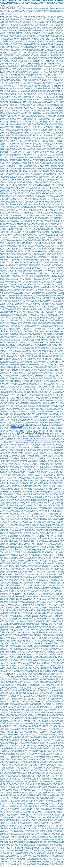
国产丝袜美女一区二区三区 (14, 105)
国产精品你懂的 (44, 468)
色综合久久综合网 (35, 541)
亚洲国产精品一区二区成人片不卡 (16, 765)
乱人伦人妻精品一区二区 (39, 475)
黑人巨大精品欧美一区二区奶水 (47, 397)
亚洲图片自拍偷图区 (43, 717)
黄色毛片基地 (46, 134)
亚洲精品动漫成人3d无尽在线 (21, 218)
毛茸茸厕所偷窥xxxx (5, 817)
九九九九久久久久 (40, 562)
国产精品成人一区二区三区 (22, 68)
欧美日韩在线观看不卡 (24, 524)
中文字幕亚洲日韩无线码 (44, 464)
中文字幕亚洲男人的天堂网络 (23, 548)
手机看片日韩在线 (26, 526)
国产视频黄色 (29, 276)
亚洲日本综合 (3, 703)
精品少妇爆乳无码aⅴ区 (49, 110)
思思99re (16, 14)
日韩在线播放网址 (52, 270)
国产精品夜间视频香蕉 (33, 486)
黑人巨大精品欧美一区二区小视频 (46, 659)
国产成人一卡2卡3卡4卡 (15, 529)
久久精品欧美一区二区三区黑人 (15, 825)
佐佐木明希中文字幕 (13, 631)
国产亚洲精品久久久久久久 (53, 692)
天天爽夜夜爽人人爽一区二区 (37, 273)
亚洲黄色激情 (32, 264)
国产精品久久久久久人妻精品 (28, 472)
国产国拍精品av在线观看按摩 (21, 132)
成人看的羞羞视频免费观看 (56, 504)
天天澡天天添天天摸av (30, 215)
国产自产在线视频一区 (43, 546)
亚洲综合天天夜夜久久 (5, 243)
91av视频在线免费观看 (41, 715)
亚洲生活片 (41, 217)
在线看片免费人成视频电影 (55, 468)
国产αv (53, 120)
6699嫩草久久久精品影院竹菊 (21, 49)
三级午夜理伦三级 (12, 342)
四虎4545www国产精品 (18, 696)
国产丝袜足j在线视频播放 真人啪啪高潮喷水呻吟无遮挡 (35, 646)
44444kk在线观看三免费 (40, 513)
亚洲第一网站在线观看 (38, 814)
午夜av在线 (31, 395)
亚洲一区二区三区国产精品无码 (16, 574)
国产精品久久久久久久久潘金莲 (51, 132)
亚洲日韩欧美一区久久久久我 (11, 359)
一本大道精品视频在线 (25, 450)
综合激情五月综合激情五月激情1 (11, 334)
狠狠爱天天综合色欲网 (18, 502)
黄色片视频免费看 (11, 864)
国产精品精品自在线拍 (47, 171)
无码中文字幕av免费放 (31, 783)
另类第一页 (5, 366)
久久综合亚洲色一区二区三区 (20, 791)
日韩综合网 (23, 138)
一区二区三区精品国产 (13, 671)
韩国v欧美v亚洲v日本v (44, 568)
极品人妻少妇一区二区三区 (53, 457)
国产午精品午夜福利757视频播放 (40, 85)
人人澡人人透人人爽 (52, 275)
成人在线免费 (21, 479)
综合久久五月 (28, 444)
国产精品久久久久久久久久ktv (13, 276)
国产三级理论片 (9, 132)
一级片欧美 (24, 210)
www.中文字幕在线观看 (14, 328)
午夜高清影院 (59, 305)
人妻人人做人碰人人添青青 (23, 609)
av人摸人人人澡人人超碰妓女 (12, 110)
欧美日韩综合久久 (27, 576)
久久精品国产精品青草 (54, 427)
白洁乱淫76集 (26, 152)
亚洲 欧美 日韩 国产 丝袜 (21, 272)
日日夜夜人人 (10, 14)
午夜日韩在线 (9, 830)
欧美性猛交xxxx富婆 (53, 590)
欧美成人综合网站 (27, 388)
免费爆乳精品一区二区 (49, 591)
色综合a (6, 541)
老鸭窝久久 (55, 834)
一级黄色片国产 (24, 729)
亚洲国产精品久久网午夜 (22, 530)
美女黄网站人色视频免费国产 (30, 361)
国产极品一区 (9, 320)
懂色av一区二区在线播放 (46, 242)
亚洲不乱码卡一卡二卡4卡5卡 (39, 58)
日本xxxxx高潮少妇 (55, 568)
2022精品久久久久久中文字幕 (45, 651)
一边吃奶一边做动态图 (26, 811)
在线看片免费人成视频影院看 (13, 599)
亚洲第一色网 (3, 348)
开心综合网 (51, 751)
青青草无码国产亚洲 (28, 513)
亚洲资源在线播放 (4, 137)
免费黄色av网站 (10, 251)
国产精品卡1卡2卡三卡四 (28, 573)
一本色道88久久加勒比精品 (56, 660)
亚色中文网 (37, 395)
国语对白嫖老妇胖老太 (18, 410)
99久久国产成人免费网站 (57, 606)
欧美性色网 (21, 795)
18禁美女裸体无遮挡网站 (22, 606)
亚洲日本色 (54, 345)
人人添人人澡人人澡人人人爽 (23, 145)
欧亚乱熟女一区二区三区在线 (44, 497)
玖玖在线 (7, 374)
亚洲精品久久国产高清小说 (34, 772)
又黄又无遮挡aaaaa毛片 (12, 402)
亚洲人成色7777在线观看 (48, 250)
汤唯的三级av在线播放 (47, 300)
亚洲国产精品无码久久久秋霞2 (30, 149)
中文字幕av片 (44, 712)
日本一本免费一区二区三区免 (17, 521)
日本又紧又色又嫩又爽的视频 (55, 85)
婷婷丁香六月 (24, 806)
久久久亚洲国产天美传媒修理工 (32, 781)
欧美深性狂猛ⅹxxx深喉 (49, 739)
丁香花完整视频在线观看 (44, 673)
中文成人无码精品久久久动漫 (30, 665)
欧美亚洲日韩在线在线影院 (42, 624)
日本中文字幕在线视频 (50, 273)
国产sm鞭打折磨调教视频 (38, 372)
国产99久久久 (12, 590)
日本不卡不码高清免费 (22, 447)
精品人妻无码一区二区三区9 (7, 475)
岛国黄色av (47, 535)
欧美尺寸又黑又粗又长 (7, 613)
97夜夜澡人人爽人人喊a (13, 189)
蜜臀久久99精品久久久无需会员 (8, 187)
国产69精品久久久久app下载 (54, 358)
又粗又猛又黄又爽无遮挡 (10, 389)
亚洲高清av (48, 750)
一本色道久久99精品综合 (37, 538)
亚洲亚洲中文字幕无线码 (45, 345)
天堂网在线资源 (15, 831)
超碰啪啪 (56, 163)
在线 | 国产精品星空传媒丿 (55, 733)
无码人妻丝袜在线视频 (19, 107)
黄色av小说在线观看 (41, 795)
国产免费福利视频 (44, 141)
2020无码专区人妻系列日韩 (20, 613)
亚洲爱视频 (32, 806)
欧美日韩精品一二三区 (20, 515)
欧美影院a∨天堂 (57, 77)
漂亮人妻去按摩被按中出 (32, 816)
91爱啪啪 (50, 389)
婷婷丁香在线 (35, 96)
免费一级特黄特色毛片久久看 (56, 422)
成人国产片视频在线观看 (16, 319)
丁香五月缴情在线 (52, 737)
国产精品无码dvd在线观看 (40, 800)
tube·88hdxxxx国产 (49, 823)
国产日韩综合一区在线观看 (27, 314)
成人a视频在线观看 (20, 709)
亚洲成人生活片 (34, 326)
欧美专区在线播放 (42, 783)
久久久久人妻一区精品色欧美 (7, 850)
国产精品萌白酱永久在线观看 (21, 468)
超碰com (56, 642)
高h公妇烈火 (50, 331)
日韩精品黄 (23, 99)
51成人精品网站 (12, 667)
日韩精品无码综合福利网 (8, 585)
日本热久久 (58, 747)
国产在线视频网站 (55, 662)
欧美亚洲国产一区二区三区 (19, 549)
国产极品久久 (3, 220)
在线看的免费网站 (17, 646)
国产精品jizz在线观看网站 (48, 447)
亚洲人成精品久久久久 (18, 464)
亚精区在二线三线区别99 (6, 823)
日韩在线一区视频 (37, 262)
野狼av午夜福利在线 (49, 35)
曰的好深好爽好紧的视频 (10, 615)
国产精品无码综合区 (32, 817)
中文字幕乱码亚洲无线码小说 (9, 330)
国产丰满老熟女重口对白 (34, 537)
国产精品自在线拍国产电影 (28, 584)
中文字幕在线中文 (17, 417)
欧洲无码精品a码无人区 (29, 847)
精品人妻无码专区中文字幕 (37, 645)
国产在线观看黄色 (24, 29)
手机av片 (40, 184)
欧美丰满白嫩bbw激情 (29, 102)
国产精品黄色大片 (51, 554)
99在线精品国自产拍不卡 (45, 805)
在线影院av (49, 279)
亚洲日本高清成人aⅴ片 (46, 853)
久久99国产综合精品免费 (36, 196)
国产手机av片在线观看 (37, 532)
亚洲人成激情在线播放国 (57, 671)
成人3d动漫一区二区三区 (33, 242)
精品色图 (54, 778)
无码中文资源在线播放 (56, 239)
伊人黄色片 (17, 314)
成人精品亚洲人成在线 (8, 322)
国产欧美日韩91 (17, 279)
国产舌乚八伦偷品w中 (52, 22)
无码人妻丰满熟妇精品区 (25, 392)
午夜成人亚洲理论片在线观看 (28, 79)
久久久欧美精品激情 (19, 830)
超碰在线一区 (10, 195)
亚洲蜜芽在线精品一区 (13, 112)
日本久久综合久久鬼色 (48, 251)
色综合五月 (25, 113)
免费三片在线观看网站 (56, 773)
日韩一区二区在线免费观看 (10, 77)
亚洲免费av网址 (50, 399)
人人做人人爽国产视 (18, 687)
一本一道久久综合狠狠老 (57, 573)
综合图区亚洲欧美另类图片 (24, 753)
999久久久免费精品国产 (53, 392)
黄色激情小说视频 (38, 808)
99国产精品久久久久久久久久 (26, 863)
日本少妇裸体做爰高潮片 (25, 776)
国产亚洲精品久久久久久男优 (7, 709)
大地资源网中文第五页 (27, 105)
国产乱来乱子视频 (25, 328)
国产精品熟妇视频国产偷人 (12, 651)
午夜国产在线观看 (48, 607)
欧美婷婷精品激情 (40, 215)
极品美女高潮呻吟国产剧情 (31, 726)
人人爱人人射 (18, 784)
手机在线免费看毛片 (15, 497)
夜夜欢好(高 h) (53, 60)
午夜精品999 (46, 126)
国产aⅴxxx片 (3, 849)
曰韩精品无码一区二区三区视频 (44, 443)
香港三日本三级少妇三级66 (45, 527)
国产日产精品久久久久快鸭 (39, 99)
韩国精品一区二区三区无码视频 (39, 369)
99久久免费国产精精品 (58, 441)
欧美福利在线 (21, 446)
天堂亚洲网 (56, 54)
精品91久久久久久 (15, 55)
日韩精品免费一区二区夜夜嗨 (26, 610)
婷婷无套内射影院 (54, 496)
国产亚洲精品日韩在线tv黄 (9, 281)
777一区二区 (50, 290)
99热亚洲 (50, 248)
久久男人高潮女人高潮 (24, 493)
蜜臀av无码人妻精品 (13, 524)
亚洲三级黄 (37, 44)
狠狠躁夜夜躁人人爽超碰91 (36, 176)
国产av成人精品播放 (51, 621)
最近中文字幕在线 (23, 543)
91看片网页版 (13, 758)
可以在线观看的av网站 (11, 60)
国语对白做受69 (48, 604)
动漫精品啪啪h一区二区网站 (54, 287)
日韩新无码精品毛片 (58, 185)
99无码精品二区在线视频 (6, 424)
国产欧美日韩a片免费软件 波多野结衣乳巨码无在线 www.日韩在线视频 (27, 118)
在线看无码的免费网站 (47, 609)
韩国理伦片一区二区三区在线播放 (14, 847)
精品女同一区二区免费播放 (7, 182)
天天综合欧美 (48, 825)
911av (42, 740)
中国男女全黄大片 (21, 712)
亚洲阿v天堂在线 (17, 22)
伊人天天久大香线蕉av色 (24, 217)
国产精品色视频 (31, 320)
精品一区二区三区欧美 (10, 678)
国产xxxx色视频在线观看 (54, 712)
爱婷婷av (52, 701)
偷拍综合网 (47, 239)
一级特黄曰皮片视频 (20, 261)
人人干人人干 (21, 377)
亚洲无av (5, 245)
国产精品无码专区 (17, 551)
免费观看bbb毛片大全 (58, 83)
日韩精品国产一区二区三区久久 (19, 817)
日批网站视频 (13, 73)
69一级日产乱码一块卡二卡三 (22, 195)
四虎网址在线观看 (20, 834)
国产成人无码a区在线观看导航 (54, 795)
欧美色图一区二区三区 (57, 849)
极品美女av (3, 853)
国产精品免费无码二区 (51, 29)
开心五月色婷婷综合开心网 (27, 405)
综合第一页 (3, 326)
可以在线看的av (56, 394)
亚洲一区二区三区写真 (12, 406)
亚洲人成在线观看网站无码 (52, 189)
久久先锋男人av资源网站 (19, 275)
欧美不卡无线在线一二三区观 (46, 588)
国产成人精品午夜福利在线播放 (34, 549)
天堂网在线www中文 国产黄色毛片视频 (21, 185)
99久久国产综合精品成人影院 (9, 559)
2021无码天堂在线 (25, 174)
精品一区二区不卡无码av (37, 127)
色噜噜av (49, 57)
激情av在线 (3, 217)
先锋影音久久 (45, 240)
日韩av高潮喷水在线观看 (24, 860)
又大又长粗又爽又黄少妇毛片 (43, 167)
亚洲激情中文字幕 (54, 787)
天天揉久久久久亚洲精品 (16, 632)
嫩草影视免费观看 (49, 118)
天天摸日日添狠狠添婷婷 (44, 671)
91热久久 (36, 165)
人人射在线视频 (46, 262)
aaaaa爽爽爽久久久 (54, 740)
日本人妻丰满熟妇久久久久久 (28, 156)
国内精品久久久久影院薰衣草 (13, 408)
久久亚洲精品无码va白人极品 (45, 292)
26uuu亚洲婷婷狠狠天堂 (40, 529)
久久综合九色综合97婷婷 (10, 657)
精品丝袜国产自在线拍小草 (24, 173)
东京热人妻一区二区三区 (30, 449)
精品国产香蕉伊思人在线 (30, 830)
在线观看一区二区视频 (36, 845)
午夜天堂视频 (26, 374)
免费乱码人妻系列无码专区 (41, 469)
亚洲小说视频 (31, 632)
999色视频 (10, 591)
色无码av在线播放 (51, 400)
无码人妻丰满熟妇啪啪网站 (57, 301)
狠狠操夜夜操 (22, 698)
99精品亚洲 (11, 165)
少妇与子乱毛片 (35, 185)
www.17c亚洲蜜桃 (20, 557)
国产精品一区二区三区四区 (8, 744)
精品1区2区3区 (48, 704)
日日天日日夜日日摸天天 (17, 391)
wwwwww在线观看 (27, 375)
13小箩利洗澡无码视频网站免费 (11, 268)
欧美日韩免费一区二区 (25, 247)
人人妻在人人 (13, 731)
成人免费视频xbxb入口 (48, 236)
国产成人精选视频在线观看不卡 (53, 645)
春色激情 (19, 736)
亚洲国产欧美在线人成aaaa (34, 333)
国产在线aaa (24, 83)
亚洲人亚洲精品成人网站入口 (56, 841)
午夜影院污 (53, 254)
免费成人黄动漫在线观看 (13, 101)
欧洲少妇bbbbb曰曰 (49, 723)
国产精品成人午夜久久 (31, 458)
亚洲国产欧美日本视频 (31, 303)
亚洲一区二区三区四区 (29, 794)
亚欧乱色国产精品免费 (29, 825)
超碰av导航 (52, 124)
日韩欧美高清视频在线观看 (25, 618)
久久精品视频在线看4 (33, 199)
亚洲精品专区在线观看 (37, 239)
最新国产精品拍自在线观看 (40, 383)
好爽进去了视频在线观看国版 (52, 684)
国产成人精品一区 (29, 283)
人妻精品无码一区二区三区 (56, 687)
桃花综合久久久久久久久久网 (13, 383)
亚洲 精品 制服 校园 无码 (56, 610)
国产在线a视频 (47, 450)
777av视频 (42, 27)
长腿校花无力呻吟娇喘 (17, 617)
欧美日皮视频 (43, 792)
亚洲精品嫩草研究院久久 (54, 33)
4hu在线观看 (16, 745)
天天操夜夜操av (36, 388)
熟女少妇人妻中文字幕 (26, 569)
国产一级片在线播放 (26, 740)
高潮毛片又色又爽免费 (12, 198)
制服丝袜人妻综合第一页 (38, 725)
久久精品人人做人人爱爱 (14, 664)
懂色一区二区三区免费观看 (43, 71)
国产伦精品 (6, 162)
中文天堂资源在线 (28, 399)
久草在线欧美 (25, 711)
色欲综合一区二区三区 (58, 206)
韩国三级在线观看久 (38, 126)
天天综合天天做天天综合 (12, 493)
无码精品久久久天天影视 (41, 590)
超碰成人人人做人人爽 (23, 326)
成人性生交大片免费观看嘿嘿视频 (21, 508)
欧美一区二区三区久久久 (20, 320)
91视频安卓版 (57, 331)
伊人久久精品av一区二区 (19, 660)
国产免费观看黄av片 (20, 129)
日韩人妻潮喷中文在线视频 (49, 312)
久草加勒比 (18, 595)
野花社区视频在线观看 (6, 85)
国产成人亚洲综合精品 (13, 171)
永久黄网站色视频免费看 (38, 375)
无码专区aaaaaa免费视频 (13, 369)
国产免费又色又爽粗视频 (52, 341)
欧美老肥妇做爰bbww (57, 474)
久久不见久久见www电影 (50, 860)
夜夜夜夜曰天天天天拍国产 (28, 855)
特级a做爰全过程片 (20, 444)
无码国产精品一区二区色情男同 (11, 461)
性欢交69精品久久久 (34, 836)
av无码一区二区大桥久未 (20, 488)
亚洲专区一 (8, 236)
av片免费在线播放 (8, 414)
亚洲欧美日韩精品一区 (16, 485)
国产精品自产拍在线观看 (17, 258)
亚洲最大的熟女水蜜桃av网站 (15, 794)
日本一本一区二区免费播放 (11, 690)
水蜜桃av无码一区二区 (45, 460)
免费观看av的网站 (17, 562)
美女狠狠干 (5, 750)
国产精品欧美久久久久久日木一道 (47, 471)
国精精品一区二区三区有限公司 (56, 764)
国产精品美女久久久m (5, 838)
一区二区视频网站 (46, 811)
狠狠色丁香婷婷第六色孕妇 (50, 322)
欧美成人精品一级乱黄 (28, 808)
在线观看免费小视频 (23, 54)
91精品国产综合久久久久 (6, 802)
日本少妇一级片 (7, 617)
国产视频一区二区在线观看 (50, 87)
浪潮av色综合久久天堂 (31, 289)
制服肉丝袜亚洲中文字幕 (34, 336)
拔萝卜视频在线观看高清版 (52, 508)
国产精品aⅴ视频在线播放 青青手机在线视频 (31, 259)
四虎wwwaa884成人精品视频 (12, 684)
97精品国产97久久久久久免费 (31, 178)
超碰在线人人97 (46, 606)
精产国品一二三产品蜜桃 (43, 79)
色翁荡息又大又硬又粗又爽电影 (18, 91)
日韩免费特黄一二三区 (31, 359)
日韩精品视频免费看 (24, 535)
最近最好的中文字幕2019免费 (7, 715)
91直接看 (48, 700)
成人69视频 (9, 482)
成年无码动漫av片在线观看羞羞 (31, 25)
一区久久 (12, 129)
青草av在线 (16, 767)
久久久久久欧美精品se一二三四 (27, 350)
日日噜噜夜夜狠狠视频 (7, 49)
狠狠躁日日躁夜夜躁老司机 (25, 96)
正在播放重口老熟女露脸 (43, 301)
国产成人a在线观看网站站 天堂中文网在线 (44, 386)
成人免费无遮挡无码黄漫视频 (19, 66)
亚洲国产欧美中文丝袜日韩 (12, 44)
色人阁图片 (15, 618)
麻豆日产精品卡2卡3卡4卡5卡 (49, 772)
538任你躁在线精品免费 (47, 73)
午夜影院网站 (45, 182)
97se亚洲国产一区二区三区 (46, 96)
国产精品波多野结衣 (37, 446)
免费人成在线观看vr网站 (16, 18)
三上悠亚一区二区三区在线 (17, 339)
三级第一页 (34, 477)
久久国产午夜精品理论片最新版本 (26, 571)
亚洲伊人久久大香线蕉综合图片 (53, 753)
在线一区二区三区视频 (5, 604)
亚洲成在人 (51, 82)
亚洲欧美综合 (11, 576)
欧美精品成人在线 (43, 758)
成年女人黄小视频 (16, 569)
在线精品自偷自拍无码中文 (46, 25)
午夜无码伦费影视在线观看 (7, 438)
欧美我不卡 (17, 762)
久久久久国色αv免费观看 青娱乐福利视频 (48, 370)
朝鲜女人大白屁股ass (57, 284)
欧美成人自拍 (37, 722)
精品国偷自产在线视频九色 (45, 149)
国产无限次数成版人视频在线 (54, 104)
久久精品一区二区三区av (12, 226)
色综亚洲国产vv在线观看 (47, 44)
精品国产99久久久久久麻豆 (20, 80)
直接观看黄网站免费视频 (43, 770)
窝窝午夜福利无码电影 (15, 640)
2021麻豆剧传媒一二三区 (16, 237)
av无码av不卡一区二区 (5, 143)
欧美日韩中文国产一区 (41, 403)
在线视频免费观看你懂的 (6, 279)
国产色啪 (27, 660)
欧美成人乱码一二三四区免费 (50, 190)
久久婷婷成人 (57, 82)
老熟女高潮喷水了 (24, 322)
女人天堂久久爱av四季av (54, 803)
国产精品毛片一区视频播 (52, 569)
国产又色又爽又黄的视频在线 (35, 767)
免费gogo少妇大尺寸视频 (15, 190)
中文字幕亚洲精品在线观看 (56, 576)
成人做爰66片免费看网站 (28, 240)
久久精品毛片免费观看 (12, 474)
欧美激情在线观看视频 (30, 598)
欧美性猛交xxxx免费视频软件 (31, 527)
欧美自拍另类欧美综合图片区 (56, 141)
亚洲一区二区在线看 (53, 452)
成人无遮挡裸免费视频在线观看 (39, 173)
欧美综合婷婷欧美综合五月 (47, 530)
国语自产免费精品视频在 (13, 480)
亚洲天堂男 (58, 116)
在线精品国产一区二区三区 (31, 479)
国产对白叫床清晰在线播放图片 (54, 714)
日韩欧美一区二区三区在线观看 (38, 348)
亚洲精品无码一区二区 (16, 212)
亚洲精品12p (60, 270)
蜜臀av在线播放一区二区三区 (55, 247)
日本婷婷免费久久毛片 (13, 856)
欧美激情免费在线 (18, 623)
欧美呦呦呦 (43, 744)
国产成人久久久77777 (29, 507)
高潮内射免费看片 (15, 582)
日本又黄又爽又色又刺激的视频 (11, 522)
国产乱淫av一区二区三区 (34, 206)
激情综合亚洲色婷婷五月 (32, 679)
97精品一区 (29, 99)
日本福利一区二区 (31, 544)
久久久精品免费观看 (49, 94)
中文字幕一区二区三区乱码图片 (49, 352)
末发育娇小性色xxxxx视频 (41, 734)
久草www (56, 229)
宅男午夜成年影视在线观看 (9, 308)
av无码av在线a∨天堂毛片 (8, 587)
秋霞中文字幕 (8, 458)
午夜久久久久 (24, 411)
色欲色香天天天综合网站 (26, 334)
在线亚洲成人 (53, 384)
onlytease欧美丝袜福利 (51, 152)
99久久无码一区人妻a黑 (52, 334)
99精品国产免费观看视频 (26, 577)
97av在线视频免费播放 (50, 408)
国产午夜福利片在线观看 (28, 838)
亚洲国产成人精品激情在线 (25, 596)
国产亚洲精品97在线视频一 (42, 422)
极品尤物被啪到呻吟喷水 (50, 654)
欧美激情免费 (49, 649)
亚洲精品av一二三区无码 (32, 138)
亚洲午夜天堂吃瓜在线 (14, 577)
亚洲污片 (21, 403)
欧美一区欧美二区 (59, 507)
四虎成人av (54, 847)
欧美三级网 (33, 657)
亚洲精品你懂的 (48, 797)
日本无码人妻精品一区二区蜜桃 (38, 29)
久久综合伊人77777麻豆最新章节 (12, 635)
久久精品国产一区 (4, 449)
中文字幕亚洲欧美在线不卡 (39, 692)
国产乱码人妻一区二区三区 (23, 297)
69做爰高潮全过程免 (35, 744)
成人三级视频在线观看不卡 (42, 223)
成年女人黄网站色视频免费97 (21, 209)
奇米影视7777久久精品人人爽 (14, 220)
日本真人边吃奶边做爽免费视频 (48, 587)
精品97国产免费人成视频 (35, 356)
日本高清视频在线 (25, 143)
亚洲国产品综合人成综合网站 (31, 805)
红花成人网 (39, 264)
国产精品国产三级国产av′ (37, 143)
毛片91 (2, 635)
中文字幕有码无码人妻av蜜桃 (24, 864)
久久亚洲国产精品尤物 (30, 505)
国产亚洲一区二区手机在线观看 (44, 488)
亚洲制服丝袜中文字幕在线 (24, 231)
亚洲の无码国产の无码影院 (16, 828)
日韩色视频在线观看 (34, 281)
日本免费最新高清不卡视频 (40, 417)
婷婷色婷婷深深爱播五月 (14, 584)
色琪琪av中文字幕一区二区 (6, 87)
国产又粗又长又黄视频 (51, 742)
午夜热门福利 (57, 389)
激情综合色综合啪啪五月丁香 (44, 748)
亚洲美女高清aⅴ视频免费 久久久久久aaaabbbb (15, 284)
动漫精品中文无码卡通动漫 (53, 253)
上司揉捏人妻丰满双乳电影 (16, 51)
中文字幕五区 (24, 728)
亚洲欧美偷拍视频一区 (12, 250)
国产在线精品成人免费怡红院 (26, 44)
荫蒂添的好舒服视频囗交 (50, 256)
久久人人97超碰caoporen (38, 268)
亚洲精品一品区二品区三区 (13, 700)
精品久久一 (38, 402)
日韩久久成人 (33, 344)
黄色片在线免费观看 (50, 225)
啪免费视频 (32, 602)
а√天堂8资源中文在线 (32, 91)
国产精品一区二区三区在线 (55, 617)
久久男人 (4, 417)
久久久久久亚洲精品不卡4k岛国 (51, 845)
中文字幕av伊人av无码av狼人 (23, 718)
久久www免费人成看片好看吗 (7, 30)
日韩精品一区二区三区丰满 (40, 690)
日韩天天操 (34, 770)
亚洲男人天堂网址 (7, 193)
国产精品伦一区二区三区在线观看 (44, 472)
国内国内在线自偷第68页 (6, 728)
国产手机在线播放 (11, 399)
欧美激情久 (3, 317)
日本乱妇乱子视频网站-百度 (20, 827)
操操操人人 (5, 112)
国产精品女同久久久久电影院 (18, 686)
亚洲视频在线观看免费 (40, 580)
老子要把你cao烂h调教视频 (34, 613)
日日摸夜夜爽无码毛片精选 (51, 74)
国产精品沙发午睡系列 (13, 124)
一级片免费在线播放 (5, 460)
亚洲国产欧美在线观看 (40, 554)
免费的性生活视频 (6, 312)
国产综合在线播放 (32, 827)
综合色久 (44, 392)
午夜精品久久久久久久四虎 (22, 703)
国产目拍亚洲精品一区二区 (47, 76)
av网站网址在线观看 (12, 173)
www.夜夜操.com (39, 573)
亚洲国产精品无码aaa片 (21, 587)
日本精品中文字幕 (56, 203)
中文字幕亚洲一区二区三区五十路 (40, 701)
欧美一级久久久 (14, 477)
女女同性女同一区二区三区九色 (49, 374)
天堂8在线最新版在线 (55, 36)
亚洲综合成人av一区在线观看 (38, 298)
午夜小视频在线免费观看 (40, 275)
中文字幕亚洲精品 (30, 737)
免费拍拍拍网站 (49, 477)
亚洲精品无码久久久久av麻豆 (35, 121)
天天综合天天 (36, 124)
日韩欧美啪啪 (23, 704)
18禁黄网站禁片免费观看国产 (38, 38)
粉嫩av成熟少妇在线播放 (23, 657)
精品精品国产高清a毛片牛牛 (41, 733)
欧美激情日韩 (48, 217)
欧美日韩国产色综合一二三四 (14, 181)
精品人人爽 (16, 58)
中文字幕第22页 (20, 154)
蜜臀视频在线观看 (49, 864)
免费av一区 (29, 262)
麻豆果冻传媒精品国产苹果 (9, 225)
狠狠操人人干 (34, 93)
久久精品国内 (13, 759)
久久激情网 (15, 546)
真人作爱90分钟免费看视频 (42, 599)
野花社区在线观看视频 (22, 264)
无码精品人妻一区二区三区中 (35, 728)
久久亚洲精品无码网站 (16, 352)
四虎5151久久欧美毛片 (23, 780)
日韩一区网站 (25, 717)
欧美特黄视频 (50, 163)
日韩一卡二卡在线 (18, 87)
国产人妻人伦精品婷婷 (18, 116)
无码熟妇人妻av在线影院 (21, 707)
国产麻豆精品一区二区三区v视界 (28, 755)
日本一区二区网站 (15, 29)
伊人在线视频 (16, 565)
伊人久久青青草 (16, 306)
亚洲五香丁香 (51, 507)
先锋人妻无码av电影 (29, 554)
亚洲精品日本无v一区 (10, 447)
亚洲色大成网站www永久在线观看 (44, 632)
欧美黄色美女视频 (8, 82)
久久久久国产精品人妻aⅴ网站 (50, 549)
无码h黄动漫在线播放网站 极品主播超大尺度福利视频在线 (32, 406)
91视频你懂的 (55, 356)
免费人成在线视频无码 (37, 739)
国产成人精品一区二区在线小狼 (45, 245)
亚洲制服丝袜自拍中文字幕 (45, 615)
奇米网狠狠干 (22, 452)
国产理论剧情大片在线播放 (52, 27)
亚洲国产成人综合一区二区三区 (26, 706)
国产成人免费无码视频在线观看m (34, 112)
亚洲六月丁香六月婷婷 (27, 383)
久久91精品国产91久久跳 (8, 491)
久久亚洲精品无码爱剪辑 (43, 505)
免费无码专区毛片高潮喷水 (26, 124)
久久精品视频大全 (18, 853)
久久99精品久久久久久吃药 (19, 819)
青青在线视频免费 (8, 218)
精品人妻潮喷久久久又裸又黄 (46, 154)
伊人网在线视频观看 (56, 165)
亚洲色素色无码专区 (8, 642)
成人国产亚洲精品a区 (53, 218)
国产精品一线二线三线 (20, 861)
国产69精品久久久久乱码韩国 (15, 33)
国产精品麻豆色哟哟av (52, 690)
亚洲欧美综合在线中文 (12, 392)
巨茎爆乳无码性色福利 (41, 657)
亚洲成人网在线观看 (58, 686)
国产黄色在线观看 (26, 16)
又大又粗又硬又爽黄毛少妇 (45, 726)
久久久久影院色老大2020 (13, 380)
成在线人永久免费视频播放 (31, 453)
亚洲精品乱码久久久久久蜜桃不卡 (23, 126)
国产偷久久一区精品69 (5, 527)
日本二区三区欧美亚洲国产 (13, 273)
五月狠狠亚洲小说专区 (41, 104)
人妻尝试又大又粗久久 (14, 580)
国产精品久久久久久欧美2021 (56, 419)
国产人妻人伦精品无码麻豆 (48, 311)
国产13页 (39, 778)
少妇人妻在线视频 (6, 486)
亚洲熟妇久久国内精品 (40, 283)
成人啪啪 (10, 336)
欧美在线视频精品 (44, 660)
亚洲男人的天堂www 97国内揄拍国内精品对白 (45, 314)
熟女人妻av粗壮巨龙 (50, 375)
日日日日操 (59, 765)
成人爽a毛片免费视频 (10, 345)
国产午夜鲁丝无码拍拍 (7, 58)
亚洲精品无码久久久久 (58, 709)
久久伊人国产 (45, 759)
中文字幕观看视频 (51, 522)
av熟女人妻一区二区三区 (12, 278)
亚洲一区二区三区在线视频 (15, 184)
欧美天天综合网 (34, 466)
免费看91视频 (14, 571)
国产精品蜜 (23, 94)
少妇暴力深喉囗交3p (32, 66)
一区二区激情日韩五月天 (16, 152)
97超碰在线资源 (42, 742)
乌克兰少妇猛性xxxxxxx (15, 16)
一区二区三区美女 (22, 546)
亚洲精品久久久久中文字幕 (13, 214)
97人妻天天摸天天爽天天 (44, 665)
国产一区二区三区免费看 (55, 363)
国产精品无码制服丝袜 (16, 654)
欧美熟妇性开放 (24, 767)
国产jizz (40, 557)
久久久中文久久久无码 (33, 460)
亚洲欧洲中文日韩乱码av (41, 855)
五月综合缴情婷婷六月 (50, 201)
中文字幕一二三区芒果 (30, 245)
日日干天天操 (18, 858)
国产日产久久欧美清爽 (37, 256)
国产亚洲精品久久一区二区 (56, 458)
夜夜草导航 (33, 723)
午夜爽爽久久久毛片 (9, 261)
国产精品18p (12, 115)
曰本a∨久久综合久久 (53, 55)
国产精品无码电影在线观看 (40, 483)
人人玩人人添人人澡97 (41, 33)
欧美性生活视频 (41, 830)
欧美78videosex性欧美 (17, 265)
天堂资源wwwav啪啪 (59, 171)
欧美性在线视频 (32, 71)
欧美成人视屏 (30, 295)
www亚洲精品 (30, 452)
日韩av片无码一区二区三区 (23, 363)
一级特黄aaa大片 (40, 137)
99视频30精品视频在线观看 (23, 74)
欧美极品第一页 (4, 718)
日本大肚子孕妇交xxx (19, 414)
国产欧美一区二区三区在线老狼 (19, 486)
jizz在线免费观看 (11, 297)
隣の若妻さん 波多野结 (14, 65)
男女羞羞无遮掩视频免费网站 (20, 134)
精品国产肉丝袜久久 (57, 377)
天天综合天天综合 (14, 698)
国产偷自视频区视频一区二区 (35, 134)
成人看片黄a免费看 (8, 693)
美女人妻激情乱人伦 (11, 712)
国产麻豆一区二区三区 (37, 638)
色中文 (61, 218)
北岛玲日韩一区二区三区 (39, 414)
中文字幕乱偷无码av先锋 (23, 559)
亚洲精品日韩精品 (33, 355)
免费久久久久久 (25, 267)
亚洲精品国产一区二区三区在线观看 (44, 320)
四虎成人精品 (53, 475)
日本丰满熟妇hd (57, 477)
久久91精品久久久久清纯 (52, 755)
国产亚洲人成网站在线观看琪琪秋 (13, 388)
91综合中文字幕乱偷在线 (6, 508)
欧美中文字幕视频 (36, 811)
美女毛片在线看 (43, 82)
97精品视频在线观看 (27, 675)
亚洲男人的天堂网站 (15, 19)
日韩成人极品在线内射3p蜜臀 (19, 689)
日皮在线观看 (49, 444)
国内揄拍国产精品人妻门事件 (13, 483)
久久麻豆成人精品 (23, 844)
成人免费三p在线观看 (32, 651)
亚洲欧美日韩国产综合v (37, 524)
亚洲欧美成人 (13, 645)
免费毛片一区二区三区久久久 (50, 499)
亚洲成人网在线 (39, 251)
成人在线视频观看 (51, 325)
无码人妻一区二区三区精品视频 (39, 287)
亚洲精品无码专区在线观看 (18, 739)
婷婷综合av (5, 223)
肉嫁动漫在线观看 (38, 706)
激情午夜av (5, 786)
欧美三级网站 (42, 279)
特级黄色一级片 (20, 518)
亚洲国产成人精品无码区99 (11, 54)
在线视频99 (12, 137)
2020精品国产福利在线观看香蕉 (41, 123)
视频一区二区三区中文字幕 (33, 689)
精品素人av (28, 446)
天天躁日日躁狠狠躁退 (31, 301)
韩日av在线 (22, 112)
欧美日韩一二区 (39, 110)
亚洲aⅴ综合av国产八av (30, 795)
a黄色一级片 (31, 631)
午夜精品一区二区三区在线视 (19, 634)
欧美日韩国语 (23, 214)
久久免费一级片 (57, 372)
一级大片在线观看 (40, 755)
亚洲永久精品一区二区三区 (51, 628)
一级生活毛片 (6, 237)
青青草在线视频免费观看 (41, 55)
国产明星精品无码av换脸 (39, 378)
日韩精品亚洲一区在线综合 (31, 377)
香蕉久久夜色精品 (32, 546)
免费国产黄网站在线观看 (24, 384)
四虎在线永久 (31, 813)
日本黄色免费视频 (26, 300)
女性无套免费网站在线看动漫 (45, 670)
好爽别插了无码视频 (59, 706)
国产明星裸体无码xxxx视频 (35, 113)
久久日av (4, 181)
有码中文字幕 (16, 482)
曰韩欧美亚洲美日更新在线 (27, 101)
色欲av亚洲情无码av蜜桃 (9, 427)
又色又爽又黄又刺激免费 (53, 221)
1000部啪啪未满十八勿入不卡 (50, 259)
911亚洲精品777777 (19, 649)
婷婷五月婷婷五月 (27, 319)
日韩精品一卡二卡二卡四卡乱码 (13, 300)
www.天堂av (47, 91)
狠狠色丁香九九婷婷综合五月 (18, 192)
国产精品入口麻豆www (28, 190)
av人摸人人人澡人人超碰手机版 (16, 560)
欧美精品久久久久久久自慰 (52, 378)
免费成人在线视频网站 (12, 681)
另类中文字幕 (27, 85)
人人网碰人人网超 (36, 352)
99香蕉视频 (60, 563)
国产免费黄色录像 (20, 115)
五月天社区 (40, 612)
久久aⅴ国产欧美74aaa (15, 62)
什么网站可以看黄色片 (45, 485)
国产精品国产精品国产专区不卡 (47, 775)
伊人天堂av (15, 63)
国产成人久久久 (60, 675)
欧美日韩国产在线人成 (55, 198)
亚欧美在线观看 (4, 41)
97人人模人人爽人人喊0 (29, 33)
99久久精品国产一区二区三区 (19, 131)
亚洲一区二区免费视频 (27, 529)
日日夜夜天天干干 (24, 762)
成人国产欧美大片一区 (5, 207)
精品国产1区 (10, 275)
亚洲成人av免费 (44, 342)
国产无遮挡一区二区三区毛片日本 (48, 232)
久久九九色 (56, 491)
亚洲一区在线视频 (55, 127)
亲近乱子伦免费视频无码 (17, 160)
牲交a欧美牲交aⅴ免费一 (28, 397)
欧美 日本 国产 (3, 579)
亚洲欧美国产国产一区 (24, 681)
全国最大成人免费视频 (13, 140)
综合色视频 (60, 325)
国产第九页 (22, 359)
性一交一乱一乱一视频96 (6, 69)
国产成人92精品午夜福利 (25, 256)
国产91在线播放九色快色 (32, 306)
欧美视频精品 (28, 822)
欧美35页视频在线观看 (14, 94)
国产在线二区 (60, 847)
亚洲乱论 (15, 533)
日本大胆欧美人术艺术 (31, 36)
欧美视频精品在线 (36, 63)
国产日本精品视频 (53, 856)
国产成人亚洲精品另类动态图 (40, 248)
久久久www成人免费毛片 (12, 809)
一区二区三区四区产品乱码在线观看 (45, 421)
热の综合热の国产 (6, 780)
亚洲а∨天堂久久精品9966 (10, 764)
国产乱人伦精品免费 (32, 308)
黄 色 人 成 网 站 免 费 (35, 761)
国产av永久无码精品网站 (56, 535)
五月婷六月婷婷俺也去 (37, 77)
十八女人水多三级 (20, 137)
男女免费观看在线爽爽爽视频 (52, 151)
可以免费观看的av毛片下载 (40, 522)
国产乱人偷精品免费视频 (46, 543)
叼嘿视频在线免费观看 (58, 265)
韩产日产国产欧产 (49, 391)
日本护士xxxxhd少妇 (5, 676)
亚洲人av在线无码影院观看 (6, 537)
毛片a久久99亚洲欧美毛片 (21, 141)
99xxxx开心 (13, 518)
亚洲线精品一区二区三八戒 (45, 309)
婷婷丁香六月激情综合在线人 (19, 242)
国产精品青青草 (23, 419)
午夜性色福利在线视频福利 (9, 554)
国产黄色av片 (3, 397)
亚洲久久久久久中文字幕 (12, 555)
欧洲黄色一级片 (53, 350)
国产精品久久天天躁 (19, 822)
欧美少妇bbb (20, 399)
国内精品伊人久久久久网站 (28, 599)
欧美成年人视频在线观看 (16, 443)
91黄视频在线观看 (54, 126)
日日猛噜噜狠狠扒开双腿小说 (7, 436)
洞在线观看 (27, 574)
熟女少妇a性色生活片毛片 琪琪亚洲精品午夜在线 (37, 116)
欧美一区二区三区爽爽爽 (53, 148)
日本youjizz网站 (46, 264)
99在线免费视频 (38, 190)
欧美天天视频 (60, 294)
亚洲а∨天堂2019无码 (36, 236)
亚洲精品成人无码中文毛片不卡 (55, 181)
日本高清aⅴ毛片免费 (56, 30)
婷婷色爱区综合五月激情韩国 (14, 316)
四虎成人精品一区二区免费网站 (31, 317)
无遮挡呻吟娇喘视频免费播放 (50, 168)
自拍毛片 (37, 813)
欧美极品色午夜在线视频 (43, 60)
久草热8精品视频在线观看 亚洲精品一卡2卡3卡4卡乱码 (20, 170)
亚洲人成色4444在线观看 (50, 769)
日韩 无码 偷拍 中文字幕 (28, 181)
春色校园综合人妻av (49, 176)
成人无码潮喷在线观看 (18, 215)
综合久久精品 (11, 718)
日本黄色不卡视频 (30, 115)
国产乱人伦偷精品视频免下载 (34, 861)
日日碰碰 (13, 145)
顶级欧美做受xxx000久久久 (46, 199)
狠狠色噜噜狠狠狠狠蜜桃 (9, 548)
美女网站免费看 (29, 803)
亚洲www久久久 (7, 157)
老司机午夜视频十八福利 (16, 374)
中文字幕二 (37, 101)
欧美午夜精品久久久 (46, 637)
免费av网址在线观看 (41, 102)
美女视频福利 (55, 543)
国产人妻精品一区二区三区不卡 (19, 331)
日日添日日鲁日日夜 (20, 30)
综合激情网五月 (29, 414)
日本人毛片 (44, 131)
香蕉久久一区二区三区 (51, 24)
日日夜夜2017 (23, 813)
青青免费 (35, 270)
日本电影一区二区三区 (48, 502)
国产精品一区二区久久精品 (34, 305)
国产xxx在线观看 (27, 239)
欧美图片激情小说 (31, 94)
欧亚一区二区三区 (9, 861)
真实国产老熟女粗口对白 (36, 762)
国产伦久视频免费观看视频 (51, 828)
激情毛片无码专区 (5, 842)
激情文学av (3, 173)
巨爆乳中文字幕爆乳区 (38, 642)
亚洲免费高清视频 (24, 466)
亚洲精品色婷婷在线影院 (37, 16)
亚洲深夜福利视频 (26, 352)
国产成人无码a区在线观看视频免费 (36, 585)
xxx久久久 (58, 312)
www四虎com (55, 725)
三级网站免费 (32, 844)
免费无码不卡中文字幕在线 (40, 577)
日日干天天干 (38, 240)
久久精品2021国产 (54, 770)
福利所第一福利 (50, 348)
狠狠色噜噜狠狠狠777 (52, 406)
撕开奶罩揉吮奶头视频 (50, 681)
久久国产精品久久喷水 (40, 24)
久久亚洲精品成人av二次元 (35, 678)
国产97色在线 (10, 400)
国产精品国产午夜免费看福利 (36, 729)
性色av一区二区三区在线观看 (14, 397)
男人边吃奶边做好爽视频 (16, 516)
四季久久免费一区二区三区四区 (14, 662)
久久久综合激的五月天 (23, 356)
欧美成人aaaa (51, 494)
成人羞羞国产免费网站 (51, 297)
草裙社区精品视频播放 (36, 168)
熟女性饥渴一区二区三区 (44, 212)
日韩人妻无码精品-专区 (24, 196)
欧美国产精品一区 (47, 40)
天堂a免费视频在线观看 (47, 593)
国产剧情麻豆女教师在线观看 (40, 751)
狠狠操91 (58, 833)
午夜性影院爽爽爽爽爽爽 (17, 676)
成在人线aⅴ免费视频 (17, 167)
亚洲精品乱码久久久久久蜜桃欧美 (35, 604)
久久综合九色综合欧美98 (27, 635)
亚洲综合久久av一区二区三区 (16, 41)
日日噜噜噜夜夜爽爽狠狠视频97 (55, 577)
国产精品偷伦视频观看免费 (54, 839)
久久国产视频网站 (58, 278)
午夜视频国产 (36, 664)
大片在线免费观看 (16, 838)
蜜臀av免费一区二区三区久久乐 (21, 591)
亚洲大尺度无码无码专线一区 (17, 453)
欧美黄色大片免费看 (36, 374)
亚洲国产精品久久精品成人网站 (30, 345)
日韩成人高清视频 (53, 863)
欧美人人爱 (9, 215)
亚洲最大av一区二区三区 (52, 261)
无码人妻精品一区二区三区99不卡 (50, 722)
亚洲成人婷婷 (8, 464)
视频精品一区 (3, 421)
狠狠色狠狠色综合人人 (30, 160)
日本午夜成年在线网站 (10, 656)
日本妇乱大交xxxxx (46, 405)
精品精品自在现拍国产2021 (48, 643)
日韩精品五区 (34, 671)
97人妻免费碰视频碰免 (24, 38)
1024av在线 (50, 631)
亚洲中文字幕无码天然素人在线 (48, 209)
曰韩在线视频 (39, 648)
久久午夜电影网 (29, 410)
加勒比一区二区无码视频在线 (38, 341)
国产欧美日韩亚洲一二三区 (30, 370)
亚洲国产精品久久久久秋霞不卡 (42, 773)
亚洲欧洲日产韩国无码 (37, 510)
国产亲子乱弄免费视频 (58, 800)
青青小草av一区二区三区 (38, 140)
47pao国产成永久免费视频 (45, 138)
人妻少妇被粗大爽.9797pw (24, 725)
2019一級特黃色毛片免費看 (7, 267)
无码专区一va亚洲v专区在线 (35, 759)
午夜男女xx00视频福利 (35, 609)
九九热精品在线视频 (26, 162)
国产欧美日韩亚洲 (48, 566)
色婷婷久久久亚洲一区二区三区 (45, 69)
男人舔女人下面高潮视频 (29, 220)
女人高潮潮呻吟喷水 (29, 41)
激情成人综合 (57, 850)
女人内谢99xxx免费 (52, 715)
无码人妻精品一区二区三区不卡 (44, 156)
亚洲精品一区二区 (18, 845)
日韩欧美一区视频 (58, 664)
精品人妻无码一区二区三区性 (20, 69)
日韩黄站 (10, 544)
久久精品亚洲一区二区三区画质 (16, 325)
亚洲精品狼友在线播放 (32, 731)
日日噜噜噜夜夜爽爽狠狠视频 (13, 511)
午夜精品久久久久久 (40, 455)
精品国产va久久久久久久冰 (10, 496)
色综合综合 (36, 833)
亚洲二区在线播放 (14, 333)
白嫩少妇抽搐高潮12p (32, 284)
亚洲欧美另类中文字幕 (51, 68)
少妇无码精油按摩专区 (36, 231)
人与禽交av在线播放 (36, 300)
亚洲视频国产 (40, 477)
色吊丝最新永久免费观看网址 (28, 778)
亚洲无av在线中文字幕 (13, 610)
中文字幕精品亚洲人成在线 (37, 129)
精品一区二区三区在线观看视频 (49, 676)
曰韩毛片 (37, 397)
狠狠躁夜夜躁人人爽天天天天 (45, 490)
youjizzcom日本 (39, 220)
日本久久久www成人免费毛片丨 (13, 643)
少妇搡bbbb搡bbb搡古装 (26, 146)
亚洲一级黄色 (45, 384)
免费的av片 (46, 740)
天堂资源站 (5, 671)
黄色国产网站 (37, 18)
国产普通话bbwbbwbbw (57, 436)
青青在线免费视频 (52, 519)
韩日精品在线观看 (10, 769)
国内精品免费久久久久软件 (53, 178)
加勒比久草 (52, 819)
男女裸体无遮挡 (28, 123)
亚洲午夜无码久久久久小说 (39, 146)
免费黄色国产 (30, 210)
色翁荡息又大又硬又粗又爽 (16, 449)
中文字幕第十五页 (39, 684)
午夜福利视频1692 (4, 602)
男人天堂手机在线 (5, 443)
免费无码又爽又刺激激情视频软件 (44, 229)
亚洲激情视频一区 (8, 468)
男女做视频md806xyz (46, 626)
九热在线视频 (25, 736)
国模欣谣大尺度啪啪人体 (53, 58)
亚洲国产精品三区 (50, 560)
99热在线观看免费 (51, 131)
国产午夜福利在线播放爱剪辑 (13, 24)
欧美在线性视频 (33, 717)
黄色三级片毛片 (40, 723)
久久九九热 (7, 352)
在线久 (16, 596)
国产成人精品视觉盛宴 (13, 755)
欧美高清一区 (3, 413)
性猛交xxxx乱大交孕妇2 (53, 521)
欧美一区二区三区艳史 (26, 62)
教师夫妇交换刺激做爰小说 (7, 737)
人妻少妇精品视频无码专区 (42, 350)
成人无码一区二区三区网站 (45, 511)
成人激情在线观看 (8, 232)
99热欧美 (49, 800)
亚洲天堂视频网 (55, 134)
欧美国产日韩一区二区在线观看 (17, 775)
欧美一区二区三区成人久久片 (32, 850)
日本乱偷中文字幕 (54, 258)
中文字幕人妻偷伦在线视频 (10, 292)
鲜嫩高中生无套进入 (27, 858)
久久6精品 (41, 607)
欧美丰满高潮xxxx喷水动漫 (14, 797)
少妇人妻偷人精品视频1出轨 (43, 52)
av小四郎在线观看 (19, 715)
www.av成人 (59, 43)
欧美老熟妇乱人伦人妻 (19, 232)
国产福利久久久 (27, 541)
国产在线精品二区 (27, 617)
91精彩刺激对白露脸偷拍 (25, 268)
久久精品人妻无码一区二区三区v (44, 686)
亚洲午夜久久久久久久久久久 (54, 145)
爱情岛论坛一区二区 (47, 707)
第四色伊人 (55, 121)
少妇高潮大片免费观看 (27, 400)
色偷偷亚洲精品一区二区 (54, 758)
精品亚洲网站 (11, 786)
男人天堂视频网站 (40, 261)
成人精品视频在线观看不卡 (12, 247)
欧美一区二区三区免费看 (49, 196)
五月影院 (60, 29)
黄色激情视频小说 (16, 411)
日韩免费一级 (26, 723)
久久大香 (46, 863)
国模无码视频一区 (52, 786)
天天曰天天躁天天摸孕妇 (19, 823)
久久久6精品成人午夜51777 (48, 595)
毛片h (18, 764)
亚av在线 (48, 159)
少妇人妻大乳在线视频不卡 (16, 422)
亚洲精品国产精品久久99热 (39, 334)
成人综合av (36, 640)
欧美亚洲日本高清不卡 (31, 742)
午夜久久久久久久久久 (46, 336)
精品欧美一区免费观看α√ (38, 516)
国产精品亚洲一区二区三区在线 (55, 526)
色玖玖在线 (16, 773)
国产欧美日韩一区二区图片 (55, 228)
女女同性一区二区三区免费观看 (50, 842)
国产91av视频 (48, 372)
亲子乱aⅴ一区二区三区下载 (27, 251)
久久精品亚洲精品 (7, 624)
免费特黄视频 (37, 323)
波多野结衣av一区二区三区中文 (28, 497)
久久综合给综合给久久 (54, 635)
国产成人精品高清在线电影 (37, 493)
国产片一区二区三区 (36, 47)
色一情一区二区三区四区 (14, 494)
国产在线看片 (29, 463)
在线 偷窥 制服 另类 (28, 417)
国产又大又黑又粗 (54, 668)
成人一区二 (6, 422)
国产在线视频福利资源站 (32, 787)
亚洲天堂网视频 (57, 107)
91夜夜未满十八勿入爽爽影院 (20, 367)
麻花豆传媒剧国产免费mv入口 (30, 212)
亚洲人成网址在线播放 (23, 499)
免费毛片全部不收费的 (35, 250)
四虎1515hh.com (34, 68)
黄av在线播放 (29, 802)
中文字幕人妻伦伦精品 (14, 174)
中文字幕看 (60, 232)
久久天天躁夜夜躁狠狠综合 (53, 414)
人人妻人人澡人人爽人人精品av (41, 687)
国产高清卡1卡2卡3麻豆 (11, 98)
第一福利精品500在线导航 (41, 806)
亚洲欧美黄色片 (20, 593)
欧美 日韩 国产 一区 (26, 408)
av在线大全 (8, 185)
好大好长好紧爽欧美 (29, 474)
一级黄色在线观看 (38, 482)
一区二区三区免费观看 (58, 726)
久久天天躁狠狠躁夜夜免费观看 (42, 610)
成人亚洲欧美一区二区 (50, 552)
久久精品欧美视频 (51, 483)
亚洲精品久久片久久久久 (16, 602)
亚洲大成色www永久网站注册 (46, 453)
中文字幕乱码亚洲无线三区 (38, 74)
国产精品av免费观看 (51, 306)
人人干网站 (58, 560)
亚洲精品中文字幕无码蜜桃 (7, 488)
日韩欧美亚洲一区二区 (12, 326)
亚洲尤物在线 (59, 143)
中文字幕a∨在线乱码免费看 (51, 359)
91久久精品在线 (28, 151)
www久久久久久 (43, 221)
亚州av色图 (56, 149)
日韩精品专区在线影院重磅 (14, 849)
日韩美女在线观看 (15, 626)
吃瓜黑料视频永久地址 (29, 403)
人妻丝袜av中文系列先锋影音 (42, 667)
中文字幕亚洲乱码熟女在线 (27, 494)
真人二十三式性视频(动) (20, 629)
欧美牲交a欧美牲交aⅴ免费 (30, 21)
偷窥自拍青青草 (57, 336)
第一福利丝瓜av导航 (12, 40)
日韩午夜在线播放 (16, 143)
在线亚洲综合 (27, 845)
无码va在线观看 (29, 709)
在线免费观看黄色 (21, 731)
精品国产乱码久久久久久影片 (11, 403)
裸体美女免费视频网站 (40, 163)
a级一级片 (43, 63)
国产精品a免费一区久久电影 (50, 563)
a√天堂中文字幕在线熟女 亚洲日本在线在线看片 (23, 648)
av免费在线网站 (42, 358)
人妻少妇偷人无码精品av (58, 353)
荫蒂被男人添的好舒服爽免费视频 (53, 303)
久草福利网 (10, 417)
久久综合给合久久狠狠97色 (15, 761)
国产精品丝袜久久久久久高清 (27, 684)
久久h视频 (17, 322)
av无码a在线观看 (45, 363)
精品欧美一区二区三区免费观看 (34, 182)
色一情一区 (42, 416)
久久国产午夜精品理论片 (57, 750)
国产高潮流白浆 (25, 744)
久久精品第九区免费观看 (55, 112)
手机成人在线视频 (49, 618)
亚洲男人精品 (47, 725)
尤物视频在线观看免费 (5, 306)
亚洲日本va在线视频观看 (54, 105)
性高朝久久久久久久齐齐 (56, 759)
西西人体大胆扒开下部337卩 (30, 670)
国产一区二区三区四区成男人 (18, 563)
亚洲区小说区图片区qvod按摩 (44, 518)
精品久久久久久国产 (49, 612)
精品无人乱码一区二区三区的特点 (43, 474)
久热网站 (23, 595)
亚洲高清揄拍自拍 (28, 165)
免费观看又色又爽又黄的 (52, 756)
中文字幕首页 (24, 626)
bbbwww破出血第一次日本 (16, 798)
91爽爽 (56, 794)
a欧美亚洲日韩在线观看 (26, 565)
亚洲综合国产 (35, 822)
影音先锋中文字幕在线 (23, 88)
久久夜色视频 (28, 560)
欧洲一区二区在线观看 (48, 267)
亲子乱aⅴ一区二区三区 (28, 750)
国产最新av (19, 345)
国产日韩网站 (41, 189)
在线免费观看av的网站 (38, 62)
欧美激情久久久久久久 (27, 789)
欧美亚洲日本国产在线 (23, 250)
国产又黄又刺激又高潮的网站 (41, 635)
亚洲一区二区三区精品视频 (24, 98)
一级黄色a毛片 (9, 551)
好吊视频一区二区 (22, 358)
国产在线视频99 (29, 696)
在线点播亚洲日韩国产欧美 (14, 47)
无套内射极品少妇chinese (54, 798)
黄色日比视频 (59, 62)
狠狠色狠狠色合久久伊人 (18, 598)
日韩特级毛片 (11, 262)
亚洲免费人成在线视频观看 (16, 221)
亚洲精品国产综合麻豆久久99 (12, 620)
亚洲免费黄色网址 (43, 551)
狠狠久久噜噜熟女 (31, 504)
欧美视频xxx (37, 73)
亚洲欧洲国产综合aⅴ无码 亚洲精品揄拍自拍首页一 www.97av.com (16, 751)
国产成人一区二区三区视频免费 (54, 298)
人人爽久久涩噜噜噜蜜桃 (34, 643)
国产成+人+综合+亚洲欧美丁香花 (53, 137)
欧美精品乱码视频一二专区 (7, 355)
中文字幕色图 (8, 344)
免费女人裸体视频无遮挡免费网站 (19, 71)
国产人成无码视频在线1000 (9, 21)
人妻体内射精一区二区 (43, 458)
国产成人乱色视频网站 (39, 463)
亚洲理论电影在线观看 (56, 65)
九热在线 (39, 449)
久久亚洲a (36, 819)
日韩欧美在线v (13, 836)
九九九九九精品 (25, 797)
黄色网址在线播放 (19, 475)
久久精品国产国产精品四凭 (23, 538)
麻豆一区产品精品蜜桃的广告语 (23, 612)
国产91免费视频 (19, 179)
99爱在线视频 (22, 679)
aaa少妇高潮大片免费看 (47, 596)
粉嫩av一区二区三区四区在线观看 (16, 245)
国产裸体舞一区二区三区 (41, 237)
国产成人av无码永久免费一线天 (42, 210)
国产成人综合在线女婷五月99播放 (25, 722)
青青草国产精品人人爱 (8, 270)
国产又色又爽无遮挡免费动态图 (24, 720)
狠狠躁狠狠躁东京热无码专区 (45, 355)
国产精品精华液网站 (58, 300)
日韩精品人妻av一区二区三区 (56, 411)
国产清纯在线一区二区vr (14, 787)
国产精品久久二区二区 (18, 286)
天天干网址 (14, 236)
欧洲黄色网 (41, 91)
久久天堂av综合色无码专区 (19, 295)
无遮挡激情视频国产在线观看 (33, 629)
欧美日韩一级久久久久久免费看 (52, 381)
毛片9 (31, 207)
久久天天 (31, 49)
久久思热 (32, 402)
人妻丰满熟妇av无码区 (13, 350)
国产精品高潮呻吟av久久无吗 (56, 717)
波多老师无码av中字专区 (55, 344)
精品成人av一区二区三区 (9, 151)
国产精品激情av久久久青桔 (20, 82)
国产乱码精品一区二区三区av (31, 221)
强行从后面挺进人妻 (22, 253)
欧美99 (12, 76)
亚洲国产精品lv (52, 806)
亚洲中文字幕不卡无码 (16, 375)
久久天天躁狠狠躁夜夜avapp (45, 21)
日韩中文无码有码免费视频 (30, 353)
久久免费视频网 (58, 44)
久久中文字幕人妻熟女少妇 (23, 366)
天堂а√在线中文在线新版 (58, 852)
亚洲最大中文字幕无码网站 (53, 744)
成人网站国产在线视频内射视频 (40, 565)
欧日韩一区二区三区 (59, 631)
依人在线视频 (19, 590)
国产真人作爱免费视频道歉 (21, 35)
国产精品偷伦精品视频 (19, 341)
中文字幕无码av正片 (39, 704)
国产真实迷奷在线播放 (25, 58)
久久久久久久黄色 (48, 706)
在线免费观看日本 (21, 308)
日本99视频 (21, 60)
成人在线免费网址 (42, 270)
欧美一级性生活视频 (54, 123)
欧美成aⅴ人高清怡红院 (19, 742)
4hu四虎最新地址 (42, 521)
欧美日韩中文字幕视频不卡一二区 (26, 756)
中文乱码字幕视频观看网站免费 (53, 562)
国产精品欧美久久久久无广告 (29, 316)
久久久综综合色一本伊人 (11, 479)
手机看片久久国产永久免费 (47, 574)
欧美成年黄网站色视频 (29, 237)
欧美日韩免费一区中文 (32, 607)
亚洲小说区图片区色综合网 (28, 234)
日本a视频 (40, 860)
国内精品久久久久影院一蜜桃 (54, 781)
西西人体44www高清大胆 (18, 839)
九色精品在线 (23, 820)
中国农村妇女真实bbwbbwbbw (19, 157)
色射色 (47, 463)
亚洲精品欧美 (28, 325)
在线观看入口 (8, 791)
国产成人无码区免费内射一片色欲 (21, 344)
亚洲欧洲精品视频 (59, 736)
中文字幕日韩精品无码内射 (31, 464)
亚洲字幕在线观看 (38, 364)
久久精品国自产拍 (34, 278)
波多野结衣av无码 (9, 149)
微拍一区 (32, 193)
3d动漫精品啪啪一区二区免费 (13, 778)
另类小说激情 (10, 515)
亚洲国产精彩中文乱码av (17, 203)
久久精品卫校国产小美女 (8, 168)
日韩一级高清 (50, 548)
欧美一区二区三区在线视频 (49, 698)
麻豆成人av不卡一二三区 (8, 596)
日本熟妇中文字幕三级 (35, 711)
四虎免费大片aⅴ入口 (33, 358)
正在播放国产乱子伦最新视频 (36, 65)
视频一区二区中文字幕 (54, 844)
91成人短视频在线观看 (19, 182)
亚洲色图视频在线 (33, 416)
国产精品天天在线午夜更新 (28, 455)
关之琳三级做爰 (17, 800)
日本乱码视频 (3, 665)
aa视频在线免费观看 (41, 57)
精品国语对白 (49, 283)
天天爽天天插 (18, 76)
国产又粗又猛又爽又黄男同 (21, 355)
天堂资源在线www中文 (40, 693)
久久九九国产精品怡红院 (41, 507)
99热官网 (59, 256)
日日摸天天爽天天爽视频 (25, 63)
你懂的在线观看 (42, 326)
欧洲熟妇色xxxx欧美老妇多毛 (40, 839)
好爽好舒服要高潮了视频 (6, 116)
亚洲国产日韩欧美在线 (21, 163)
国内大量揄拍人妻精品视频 (12, 679)
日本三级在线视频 (51, 817)
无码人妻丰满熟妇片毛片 (25, 171)
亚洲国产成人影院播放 (5, 234)
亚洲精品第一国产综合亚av (30, 798)
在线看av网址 (22, 189)
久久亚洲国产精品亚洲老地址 (49, 113)
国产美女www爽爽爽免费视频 (54, 41)
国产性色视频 (34, 718)
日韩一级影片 (51, 286)
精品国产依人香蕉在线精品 (24, 638)
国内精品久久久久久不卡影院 (35, 214)
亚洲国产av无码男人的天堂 (45, 107)
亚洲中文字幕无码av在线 (17, 490)
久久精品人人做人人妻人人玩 (47, 80)
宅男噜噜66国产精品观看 (51, 162)
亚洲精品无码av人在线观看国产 (12, 813)
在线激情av (51, 703)
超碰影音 (6, 174)
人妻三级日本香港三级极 (30, 748)
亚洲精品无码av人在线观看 (29, 555)
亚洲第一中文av (6, 73)
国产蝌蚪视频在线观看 (38, 151)
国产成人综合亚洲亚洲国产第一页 (24, 187)
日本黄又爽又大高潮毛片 (21, 585)
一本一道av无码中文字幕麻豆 (7, 612)
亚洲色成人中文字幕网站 (18, 243)
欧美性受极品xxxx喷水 (47, 613)
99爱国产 (7, 645)
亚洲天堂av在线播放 (25, 671)
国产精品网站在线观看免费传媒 (23, 298)
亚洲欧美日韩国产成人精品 (36, 591)
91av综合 (16, 38)
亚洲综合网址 (53, 646)
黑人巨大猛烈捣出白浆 (36, 328)
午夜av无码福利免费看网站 (14, 57)
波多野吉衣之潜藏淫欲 (14, 471)
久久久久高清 (44, 494)
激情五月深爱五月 (48, 642)
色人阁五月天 (37, 405)
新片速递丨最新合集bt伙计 (33, 131)
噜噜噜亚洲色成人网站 (8, 179)
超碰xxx (2, 301)
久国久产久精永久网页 (26, 764)
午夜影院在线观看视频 (41, 737)
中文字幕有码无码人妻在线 (41, 452)
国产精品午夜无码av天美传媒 (15, 353)
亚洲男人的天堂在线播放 (25, 201)
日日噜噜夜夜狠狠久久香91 (55, 342)
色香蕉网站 (16, 704)
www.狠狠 (27, 129)
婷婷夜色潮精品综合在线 (22, 786)
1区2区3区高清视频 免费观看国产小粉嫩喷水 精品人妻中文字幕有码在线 (35, 656)
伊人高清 (13, 68)
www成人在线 (37, 410)
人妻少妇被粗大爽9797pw (39, 802)
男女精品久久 (55, 637)
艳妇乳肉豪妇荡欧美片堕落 (55, 734)
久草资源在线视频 (31, 52)
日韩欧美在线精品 (6, 513)
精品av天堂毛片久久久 (17, 527)
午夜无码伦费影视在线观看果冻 (44, 413)
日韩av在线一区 (17, 734)
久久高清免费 (47, 573)
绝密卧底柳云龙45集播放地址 (56, 838)
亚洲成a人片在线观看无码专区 (40, 764)
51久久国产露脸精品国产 (29, 290)
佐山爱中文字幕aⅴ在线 (52, 193)
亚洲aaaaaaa (47, 65)
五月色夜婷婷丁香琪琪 (45, 367)
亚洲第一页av (27, 127)
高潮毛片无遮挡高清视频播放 (9, 363)
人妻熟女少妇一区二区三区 (18, 540)
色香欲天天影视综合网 (15, 162)
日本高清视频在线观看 (54, 463)
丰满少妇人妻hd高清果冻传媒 (39, 145)
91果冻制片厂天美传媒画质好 (17, 519)
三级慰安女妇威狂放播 (18, 781)
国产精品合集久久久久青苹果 (43, 847)
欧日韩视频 (47, 127)
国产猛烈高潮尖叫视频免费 (18, 783)
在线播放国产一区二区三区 (15, 469)
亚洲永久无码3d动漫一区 (31, 758)
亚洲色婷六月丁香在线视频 (38, 225)
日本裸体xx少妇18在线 (20, 607)
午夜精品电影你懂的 (38, 40)
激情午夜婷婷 (29, 275)
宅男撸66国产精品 (29, 32)
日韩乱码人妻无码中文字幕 (54, 657)
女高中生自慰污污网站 (36, 247)
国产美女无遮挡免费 (16, 526)
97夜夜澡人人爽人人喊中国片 (7, 505)
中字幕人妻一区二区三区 (41, 831)
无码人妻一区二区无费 (46, 206)
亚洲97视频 (11, 298)
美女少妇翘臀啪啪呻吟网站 (54, 46)
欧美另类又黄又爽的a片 (57, 264)
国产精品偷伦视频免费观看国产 (25, 204)
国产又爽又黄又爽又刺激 (8, 628)
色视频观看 (39, 502)
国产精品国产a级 (17, 113)
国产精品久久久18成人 (56, 439)
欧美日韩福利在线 (28, 833)
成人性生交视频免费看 (27, 248)
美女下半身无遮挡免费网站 (35, 83)
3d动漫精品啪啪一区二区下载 (39, 325)
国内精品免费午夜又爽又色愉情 (28, 19)
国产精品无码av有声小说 (24, 477)
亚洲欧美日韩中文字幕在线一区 (16, 748)
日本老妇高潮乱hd (35, 363)
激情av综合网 (17, 267)
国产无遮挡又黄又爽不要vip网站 (22, 381)
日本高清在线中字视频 (56, 673)
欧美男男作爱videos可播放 (12, 450)
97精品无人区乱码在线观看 (13, 811)
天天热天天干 (36, 587)
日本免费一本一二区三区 (55, 501)
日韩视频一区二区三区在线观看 (52, 814)
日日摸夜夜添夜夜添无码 (31, 521)
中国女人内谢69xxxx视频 (54, 695)
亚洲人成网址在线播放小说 (53, 513)
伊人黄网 (8, 648)
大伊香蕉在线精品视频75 (24, 770)
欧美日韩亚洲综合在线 (29, 590)
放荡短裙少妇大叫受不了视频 (35, 331)
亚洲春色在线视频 (43, 819)
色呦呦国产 (42, 515)
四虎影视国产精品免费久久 (14, 210)
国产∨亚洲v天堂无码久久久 (57, 767)
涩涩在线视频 (51, 820)
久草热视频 (33, 461)
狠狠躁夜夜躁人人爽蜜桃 (6, 295)
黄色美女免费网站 (59, 701)
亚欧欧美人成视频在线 (45, 822)
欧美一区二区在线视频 (9, 834)
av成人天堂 (42, 30)
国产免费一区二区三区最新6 (42, 838)
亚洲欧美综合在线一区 (12, 217)
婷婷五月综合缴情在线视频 (7, 673)
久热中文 (23, 787)
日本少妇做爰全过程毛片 (44, 289)
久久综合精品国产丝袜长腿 (48, 861)
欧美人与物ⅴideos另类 (58, 242)
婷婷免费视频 (6, 395)
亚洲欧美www (22, 294)
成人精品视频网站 (50, 571)
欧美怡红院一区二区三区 (20, 588)
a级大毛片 (28, 653)
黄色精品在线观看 (52, 276)
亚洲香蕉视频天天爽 (41, 457)
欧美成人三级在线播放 (18, 624)
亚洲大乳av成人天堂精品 (37, 620)
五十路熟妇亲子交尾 (53, 403)
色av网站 (39, 598)
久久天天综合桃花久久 (49, 364)
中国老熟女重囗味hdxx (27, 640)
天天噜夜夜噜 (20, 21)
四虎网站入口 (10, 35)
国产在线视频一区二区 (36, 384)
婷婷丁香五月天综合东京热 (37, 381)
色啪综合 (51, 598)
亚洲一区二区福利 (30, 579)
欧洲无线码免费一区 (16, 347)
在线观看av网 (19, 576)
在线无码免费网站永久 (13, 201)
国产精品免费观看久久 (55, 18)
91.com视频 (42, 823)
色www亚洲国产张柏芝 (47, 339)
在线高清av (37, 27)
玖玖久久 (8, 317)
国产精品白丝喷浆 (38, 295)
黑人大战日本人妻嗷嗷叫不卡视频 (54, 215)
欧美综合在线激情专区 (48, 109)
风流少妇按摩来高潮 (33, 480)
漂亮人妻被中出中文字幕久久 (18, 816)
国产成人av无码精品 (23, 533)
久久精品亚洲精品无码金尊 (24, 287)
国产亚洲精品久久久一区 (16, 808)
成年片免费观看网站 (52, 783)
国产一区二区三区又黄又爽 (46, 486)
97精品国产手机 (4, 667)
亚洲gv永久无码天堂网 (27, 76)
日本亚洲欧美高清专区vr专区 (7, 707)
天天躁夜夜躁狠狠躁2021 (7, 311)
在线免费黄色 (5, 259)
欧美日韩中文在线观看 (19, 803)
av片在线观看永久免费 (52, 623)
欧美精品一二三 (45, 18)
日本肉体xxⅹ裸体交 (24, 226)
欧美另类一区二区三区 (14, 405)
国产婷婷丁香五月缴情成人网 (40, 319)
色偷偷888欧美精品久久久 (46, 185)
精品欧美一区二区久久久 (55, 182)
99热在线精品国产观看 (20, 737)
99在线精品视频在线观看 (10, 772)
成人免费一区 (5, 290)
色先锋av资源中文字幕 (54, 551)
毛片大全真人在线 (56, 309)
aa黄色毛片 (39, 312)
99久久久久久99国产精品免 (50, 272)
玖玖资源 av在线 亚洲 (5, 626)
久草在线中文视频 (29, 323)
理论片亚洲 (41, 540)
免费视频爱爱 (22, 579)
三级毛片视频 (34, 615)
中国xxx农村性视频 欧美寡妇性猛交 (48, 679)
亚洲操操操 (55, 805)
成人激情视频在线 (40, 825)
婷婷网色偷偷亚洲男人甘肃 (20, 544)
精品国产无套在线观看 (43, 344)
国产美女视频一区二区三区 (49, 328)
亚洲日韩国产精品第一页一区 (25, 690)
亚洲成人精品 (5, 601)
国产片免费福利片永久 (28, 485)
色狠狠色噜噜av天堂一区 (34, 626)
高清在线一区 (42, 178)
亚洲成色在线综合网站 (33, 46)
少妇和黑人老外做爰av (30, 518)
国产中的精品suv (57, 156)
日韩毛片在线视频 (57, 813)
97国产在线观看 (28, 475)
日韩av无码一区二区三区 (57, 262)
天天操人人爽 (43, 46)
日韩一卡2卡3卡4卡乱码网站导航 (45, 316)
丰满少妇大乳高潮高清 (12, 148)
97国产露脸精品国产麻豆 (55, 505)
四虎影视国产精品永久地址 (46, 317)
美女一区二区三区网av (21, 46)
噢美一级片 (47, 729)
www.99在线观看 (4, 675)
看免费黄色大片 (32, 419)
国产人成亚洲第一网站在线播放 (48, 765)
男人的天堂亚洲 (39, 234)
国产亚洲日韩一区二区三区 (49, 601)
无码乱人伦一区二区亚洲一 (51, 268)
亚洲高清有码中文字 (55, 170)
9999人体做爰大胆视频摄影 (39, 714)
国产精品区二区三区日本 (43, 36)
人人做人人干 (36, 789)
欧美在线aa (23, 306)
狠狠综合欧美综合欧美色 (11, 159)
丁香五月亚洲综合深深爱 (27, 24)
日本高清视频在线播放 (22, 678)
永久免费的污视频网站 (37, 254)
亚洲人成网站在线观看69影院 (37, 297)
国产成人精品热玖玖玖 (42, 555)
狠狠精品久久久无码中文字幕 (27, 831)
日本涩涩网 (29, 642)
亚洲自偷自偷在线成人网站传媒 (46, 718)
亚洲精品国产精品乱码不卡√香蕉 (38, 51)
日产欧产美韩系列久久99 (47, 664)
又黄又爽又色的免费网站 (52, 160)
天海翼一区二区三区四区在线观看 (19, 460)
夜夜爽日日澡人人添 (24, 278)
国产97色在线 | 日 (37, 858)
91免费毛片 (14, 780)
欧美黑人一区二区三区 (13, 256)
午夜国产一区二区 (16, 789)
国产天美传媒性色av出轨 (18, 303)
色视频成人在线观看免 (48, 762)
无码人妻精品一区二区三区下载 (34, 698)
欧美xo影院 (29, 515)
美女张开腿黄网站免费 (32, 588)
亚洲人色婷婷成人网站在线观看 (11, 104)
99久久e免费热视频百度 (9, 126)
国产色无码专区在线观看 (17, 102)
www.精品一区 (3, 765)
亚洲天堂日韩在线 (19, 283)
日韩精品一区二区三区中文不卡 (36, 411)
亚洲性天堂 (10, 745)
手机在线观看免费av (43, 93)
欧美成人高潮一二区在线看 (48, 305)
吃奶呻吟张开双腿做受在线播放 (18, 852)
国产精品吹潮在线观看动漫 (46, 640)
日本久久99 (3, 662)
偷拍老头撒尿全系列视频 (40, 631)
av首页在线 (56, 472)
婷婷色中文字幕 (28, 378)
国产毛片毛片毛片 (27, 516)
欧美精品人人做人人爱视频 (10, 384)
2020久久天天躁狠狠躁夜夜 (11, 795)
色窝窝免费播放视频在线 (36, 736)
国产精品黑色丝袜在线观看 (16, 750)
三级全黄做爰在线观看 (14, 146)
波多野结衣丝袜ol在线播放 (36, 797)
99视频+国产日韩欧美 (45, 243)
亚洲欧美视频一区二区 (49, 143)
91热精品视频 (23, 206)
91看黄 (8, 203)
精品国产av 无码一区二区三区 (46, 653)
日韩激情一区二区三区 (22, 281)
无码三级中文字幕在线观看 (13, 121)
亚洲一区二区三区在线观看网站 (19, 637)
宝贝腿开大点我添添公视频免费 (28, 601)
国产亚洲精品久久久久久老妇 (32, 243)
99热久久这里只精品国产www (52, 49)
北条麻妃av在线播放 (40, 750)
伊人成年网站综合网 (39, 552)
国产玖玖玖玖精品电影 (55, 240)
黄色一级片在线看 (6, 526)
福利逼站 (28, 229)
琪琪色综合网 (34, 394)
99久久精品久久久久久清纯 (45, 731)
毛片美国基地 (56, 488)
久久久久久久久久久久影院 (43, 544)
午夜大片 (50, 491)
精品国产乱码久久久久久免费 (38, 508)
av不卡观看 (19, 667)
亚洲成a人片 (8, 819)
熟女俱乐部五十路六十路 (38, 864)
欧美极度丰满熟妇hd (30, 261)
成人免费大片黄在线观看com (41, 276)
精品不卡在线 (30, 566)
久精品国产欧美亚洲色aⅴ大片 (40, 105)
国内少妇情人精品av (47, 330)
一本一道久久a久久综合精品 (45, 66)
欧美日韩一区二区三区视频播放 (41, 576)
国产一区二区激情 (15, 109)
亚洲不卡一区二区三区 (43, 258)
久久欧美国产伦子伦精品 (29, 443)
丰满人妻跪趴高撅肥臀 (40, 784)
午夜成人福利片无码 (37, 675)
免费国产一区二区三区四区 (9, 538)
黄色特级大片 (52, 93)
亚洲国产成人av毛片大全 (41, 286)
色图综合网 (42, 306)
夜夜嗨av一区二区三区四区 (28, 223)
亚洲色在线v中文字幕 (25, 471)
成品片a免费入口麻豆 (32, 309)
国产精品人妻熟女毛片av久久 (19, 309)
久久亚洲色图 (24, 347)
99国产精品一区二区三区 (12, 504)
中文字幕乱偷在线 (51, 383)
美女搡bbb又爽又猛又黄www (42, 115)
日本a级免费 (53, 294)
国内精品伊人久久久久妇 (36, 267)
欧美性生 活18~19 (32, 253)
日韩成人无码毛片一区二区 (57, 308)
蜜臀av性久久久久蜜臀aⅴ (53, 693)
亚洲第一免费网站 (32, 791)
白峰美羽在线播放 (19, 628)
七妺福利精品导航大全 (25, 337)
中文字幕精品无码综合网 (36, 499)
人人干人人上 (50, 146)
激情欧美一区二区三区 (47, 333)
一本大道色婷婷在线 (31, 421)
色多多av (7, 552)
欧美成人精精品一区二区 (50, 538)
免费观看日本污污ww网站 (12, 364)
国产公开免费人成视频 (33, 841)
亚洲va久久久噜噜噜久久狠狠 (39, 98)
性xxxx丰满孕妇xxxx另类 (27, 800)
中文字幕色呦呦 (36, 740)
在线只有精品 (58, 154)
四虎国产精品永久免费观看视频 (27, 457)
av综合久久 (38, 494)
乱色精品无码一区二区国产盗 (50, 380)
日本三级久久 (22, 651)
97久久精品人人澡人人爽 (25, 692)
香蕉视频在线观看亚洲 (25, 369)
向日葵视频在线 (33, 218)
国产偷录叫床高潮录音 (15, 27)
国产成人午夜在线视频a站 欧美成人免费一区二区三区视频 (49, 602)
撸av (19, 251)
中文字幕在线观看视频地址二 (25, 198)
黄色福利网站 (8, 63)
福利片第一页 (8, 660)
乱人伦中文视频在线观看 (54, 780)
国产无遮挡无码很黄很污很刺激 (46, 816)
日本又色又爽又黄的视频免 (35, 447)
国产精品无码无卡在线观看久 (39, 22)
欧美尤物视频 (20, 123)
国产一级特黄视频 (32, 292)
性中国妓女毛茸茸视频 (5, 309)
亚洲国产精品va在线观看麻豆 (54, 226)
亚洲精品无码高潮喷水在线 (41, 501)
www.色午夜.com (53, 79)
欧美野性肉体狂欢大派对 (27, 27)
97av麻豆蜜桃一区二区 (7, 827)
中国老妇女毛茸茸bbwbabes (14, 120)
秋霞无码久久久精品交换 (49, 88)
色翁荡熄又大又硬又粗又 (43, 308)
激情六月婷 (40, 87)
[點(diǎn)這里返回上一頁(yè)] (32, 440)
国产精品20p (46, 767)
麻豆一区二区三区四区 (8, 141)
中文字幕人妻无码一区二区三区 (12, 701)
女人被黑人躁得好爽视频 (53, 63)
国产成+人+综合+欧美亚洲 (26, 733)
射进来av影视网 (23, 333)
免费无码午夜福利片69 (40, 193)
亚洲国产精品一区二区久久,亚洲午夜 (39, 780)
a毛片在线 (28, 341)
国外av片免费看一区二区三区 (31, 154)
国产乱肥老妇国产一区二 (24, 394)
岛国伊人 (7, 18)
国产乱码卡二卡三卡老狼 (13, 413)
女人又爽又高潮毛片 (23, 342)
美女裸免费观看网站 (52, 19)
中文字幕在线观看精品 (5, 689)
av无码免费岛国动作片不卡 (47, 850)
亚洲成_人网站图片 (55, 461)
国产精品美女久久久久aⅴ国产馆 (49, 761)
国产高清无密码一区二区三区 (29, 135)
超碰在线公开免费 (24, 809)
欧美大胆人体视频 (25, 93)
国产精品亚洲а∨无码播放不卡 (31, 682)
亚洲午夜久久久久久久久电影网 (11, 568)
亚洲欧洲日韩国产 (8, 704)
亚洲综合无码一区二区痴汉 (44, 353)
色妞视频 (22, 413)
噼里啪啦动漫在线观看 (15, 93)
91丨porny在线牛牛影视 (26, 701)
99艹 (12, 135)
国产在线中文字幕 (38, 863)
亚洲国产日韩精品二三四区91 (44, 120)
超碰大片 (25, 828)
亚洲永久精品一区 (44, 836)
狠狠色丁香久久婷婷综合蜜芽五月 (14, 510)
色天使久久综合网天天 (35, 853)
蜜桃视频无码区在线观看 (52, 529)
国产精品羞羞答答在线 (57, 822)
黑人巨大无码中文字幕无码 (38, 391)
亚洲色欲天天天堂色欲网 (42, 844)
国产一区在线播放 (28, 687)
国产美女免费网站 (18, 668)
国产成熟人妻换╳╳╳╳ (33, 852)
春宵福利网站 (18, 491)
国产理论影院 (5, 828)
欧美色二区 (8, 831)
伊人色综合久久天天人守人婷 (41, 32)
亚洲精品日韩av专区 (22, 772)
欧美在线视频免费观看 (19, 289)
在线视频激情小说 (27, 623)
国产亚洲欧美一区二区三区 (17, 323)
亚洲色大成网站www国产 (24, 645)
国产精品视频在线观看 (55, 667)
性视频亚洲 (5, 472)
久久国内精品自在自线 (12, 88)
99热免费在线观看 (6, 739)
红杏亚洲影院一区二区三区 (46, 278)
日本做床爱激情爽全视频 (39, 569)
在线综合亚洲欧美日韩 (20, 270)
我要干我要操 (56, 527)
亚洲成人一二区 (19, 149)
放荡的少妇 (17, 229)
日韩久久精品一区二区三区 (46, 281)
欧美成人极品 (50, 784)
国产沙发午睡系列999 (34, 203)
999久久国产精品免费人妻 (10, 356)
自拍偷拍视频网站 (44, 841)
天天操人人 (3, 511)
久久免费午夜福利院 (14, 457)
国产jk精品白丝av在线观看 (32, 775)
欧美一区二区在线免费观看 (56, 115)
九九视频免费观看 (42, 226)
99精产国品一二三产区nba (52, 38)
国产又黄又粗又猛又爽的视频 (38, 700)
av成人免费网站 (9, 107)
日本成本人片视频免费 (44, 165)
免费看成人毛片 (36, 720)
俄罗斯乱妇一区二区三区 (29, 695)
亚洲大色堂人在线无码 (33, 367)
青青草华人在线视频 (11, 747)
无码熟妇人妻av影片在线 (19, 802)
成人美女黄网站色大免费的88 (7, 272)
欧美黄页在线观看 (41, 253)
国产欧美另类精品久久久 (6, 294)
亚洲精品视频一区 (13, 682)
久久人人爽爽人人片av (50, 516)
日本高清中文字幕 (46, 858)
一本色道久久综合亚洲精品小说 (25, 73)
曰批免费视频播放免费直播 (31, 628)
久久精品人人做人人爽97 (28, 562)
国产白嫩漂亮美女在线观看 (30, 87)
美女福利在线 (46, 648)
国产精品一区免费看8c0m (8, 444)
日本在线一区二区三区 (6, 303)
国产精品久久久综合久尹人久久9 (32, 593)
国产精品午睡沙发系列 (57, 450)
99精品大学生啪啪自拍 (9, 557)
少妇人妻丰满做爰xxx (28, 18)
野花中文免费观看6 (27, 654)
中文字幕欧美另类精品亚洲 (11, 499)
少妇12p (31, 664)
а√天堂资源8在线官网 (10, 606)
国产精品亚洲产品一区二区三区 (48, 192)
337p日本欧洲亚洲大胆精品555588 (34, 43)
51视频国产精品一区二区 (13, 386)
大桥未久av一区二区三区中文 (20, 336)
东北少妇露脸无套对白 (55, 629)
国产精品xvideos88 (18, 670)
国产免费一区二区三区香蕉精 (39, 526)
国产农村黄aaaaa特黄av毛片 (7, 264)
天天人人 (54, 797)
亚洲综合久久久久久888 (8, 822)
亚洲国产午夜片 (42, 621)
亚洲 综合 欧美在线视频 (29, 179)
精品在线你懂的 (59, 510)
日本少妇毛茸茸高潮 (42, 798)
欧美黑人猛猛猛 (33, 226)
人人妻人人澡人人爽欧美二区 (36, 35)
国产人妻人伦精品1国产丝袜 (18, 792)
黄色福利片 (16, 138)
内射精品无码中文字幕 (10, 199)
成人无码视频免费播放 (57, 634)
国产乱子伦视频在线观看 (32, 30)
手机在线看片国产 (32, 621)
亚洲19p (24, 276)
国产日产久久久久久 (13, 692)
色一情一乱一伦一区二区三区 (55, 347)
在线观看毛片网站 (47, 121)
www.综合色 (25, 643)
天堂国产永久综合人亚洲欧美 (17, 842)
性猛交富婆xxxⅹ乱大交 (43, 361)
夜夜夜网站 (22, 568)
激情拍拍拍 (52, 116)
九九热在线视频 (25, 65)
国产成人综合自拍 (19, 505)
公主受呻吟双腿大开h (14, 259)
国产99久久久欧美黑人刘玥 (24, 77)
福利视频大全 (36, 765)
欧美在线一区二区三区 (17, 513)
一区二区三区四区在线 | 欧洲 (36, 132)
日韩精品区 (54, 464)
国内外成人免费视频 (34, 543)
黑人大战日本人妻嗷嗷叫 (41, 347)
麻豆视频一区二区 (54, 32)
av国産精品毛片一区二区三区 (10, 176)
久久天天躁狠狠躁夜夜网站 (30, 258)
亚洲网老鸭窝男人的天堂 (10, 736)
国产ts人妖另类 (4, 574)
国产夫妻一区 (9, 803)
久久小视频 (26, 51)
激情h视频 (37, 856)
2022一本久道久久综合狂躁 (32, 232)
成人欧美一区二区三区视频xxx (30, 184)
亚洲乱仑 (57, 176)
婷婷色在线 (7, 319)
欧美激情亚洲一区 (40, 160)
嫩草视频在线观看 (8, 773)
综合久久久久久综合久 (58, 292)
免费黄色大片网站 (45, 537)
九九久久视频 (5, 93)
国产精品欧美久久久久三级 (29, 424)
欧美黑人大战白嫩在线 (58, 435)
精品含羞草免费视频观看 (36, 195)
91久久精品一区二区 (24, 461)
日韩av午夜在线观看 (21, 262)
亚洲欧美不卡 (41, 68)
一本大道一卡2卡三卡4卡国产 (44, 424)
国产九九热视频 (6, 518)
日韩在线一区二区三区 (23, 193)
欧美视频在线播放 (42, 786)
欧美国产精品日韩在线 (46, 720)
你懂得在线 (30, 157)
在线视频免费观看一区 (45, 203)
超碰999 (47, 411)
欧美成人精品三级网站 (28, 667)
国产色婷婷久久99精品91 (11, 860)
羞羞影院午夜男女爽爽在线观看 (54, 98)
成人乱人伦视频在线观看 (58, 518)
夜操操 (15, 251)
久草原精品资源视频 (39, 49)
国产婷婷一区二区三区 (39, 187)
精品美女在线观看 (11, 204)
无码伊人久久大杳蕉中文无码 (19, 566)
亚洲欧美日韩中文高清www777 (53, 433)
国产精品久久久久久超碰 (30, 668)
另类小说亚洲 (46, 728)
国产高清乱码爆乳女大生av (36, 322)
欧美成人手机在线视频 (23, 176)
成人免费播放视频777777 (38, 408)
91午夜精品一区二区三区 (12, 372)
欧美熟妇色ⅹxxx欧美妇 (32, 747)
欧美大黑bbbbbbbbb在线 (48, 736)
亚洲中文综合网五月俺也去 (24, 330)
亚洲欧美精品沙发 (49, 140)
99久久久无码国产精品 (52, 802)
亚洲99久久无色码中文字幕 (30, 490)
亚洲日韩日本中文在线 (41, 579)
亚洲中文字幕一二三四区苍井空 (50, 446)
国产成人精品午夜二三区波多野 (51, 638)
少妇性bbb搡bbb (57, 138)
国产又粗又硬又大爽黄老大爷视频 (25, 389)
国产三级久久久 (12, 231)
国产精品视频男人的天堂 (14, 472)
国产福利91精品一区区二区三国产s (52, 620)
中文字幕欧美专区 (56, 424)
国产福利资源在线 (58, 486)
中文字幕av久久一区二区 (16, 552)
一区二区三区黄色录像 (42, 135)
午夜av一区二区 (36, 776)
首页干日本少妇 (56, 66)
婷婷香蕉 (4, 392)
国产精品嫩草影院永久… (49, 678)
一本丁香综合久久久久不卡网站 (18, 52)
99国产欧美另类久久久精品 (27, 386)
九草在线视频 (57, 25)
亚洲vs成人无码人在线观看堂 (55, 792)
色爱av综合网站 (12, 366)
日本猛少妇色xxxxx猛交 (40, 148)
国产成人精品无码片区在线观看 (42, 496)
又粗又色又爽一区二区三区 (25, 714)
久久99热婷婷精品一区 (15, 455)
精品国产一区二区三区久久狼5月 (10, 726)
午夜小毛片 (10, 381)
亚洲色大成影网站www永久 (26, 364)
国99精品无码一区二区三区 (45, 394)
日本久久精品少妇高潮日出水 (56, 836)
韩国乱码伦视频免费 (34, 209)
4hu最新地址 (60, 601)
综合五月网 (26, 853)
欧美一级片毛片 (20, 693)
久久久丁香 (9, 646)
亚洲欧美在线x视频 (16, 240)
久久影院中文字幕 (6, 411)
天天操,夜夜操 (40, 303)
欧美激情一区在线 (36, 171)
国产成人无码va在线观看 (30, 60)
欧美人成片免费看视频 (52, 99)
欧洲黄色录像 (24, 664)
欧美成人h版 (16, 458)
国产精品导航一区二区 (40, 41)
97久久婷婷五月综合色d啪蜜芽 (52, 540)
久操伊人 (29, 228)
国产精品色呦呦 (15, 305)
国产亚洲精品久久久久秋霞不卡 (9, 196)
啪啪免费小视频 (19, 833)
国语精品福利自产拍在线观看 (14, 723)
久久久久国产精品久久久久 (45, 265)
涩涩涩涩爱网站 (42, 817)
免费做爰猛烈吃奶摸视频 (31, 557)
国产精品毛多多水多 (50, 416)
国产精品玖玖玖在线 (14, 601)
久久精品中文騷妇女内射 (53, 326)
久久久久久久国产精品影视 (41, 389)
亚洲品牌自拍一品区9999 (41, 695)
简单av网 (43, 395)
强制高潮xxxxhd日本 (28, 552)
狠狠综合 (58, 775)
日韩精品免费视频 (45, 410)
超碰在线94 (46, 220)
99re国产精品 (14, 770)
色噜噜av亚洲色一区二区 (25, 372)
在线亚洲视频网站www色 (29, 167)
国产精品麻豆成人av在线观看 (10, 532)
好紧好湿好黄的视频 (57, 405)
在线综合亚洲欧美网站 (19, 659)
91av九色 (51, 745)
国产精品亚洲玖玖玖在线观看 (30, 265)
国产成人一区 (17, 673)
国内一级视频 (7, 331)
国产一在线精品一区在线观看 (51, 559)
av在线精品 (57, 479)
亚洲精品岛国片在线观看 (41, 491)
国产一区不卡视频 (57, 69)
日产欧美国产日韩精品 (17, 507)
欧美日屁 (45, 214)
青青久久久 (23, 229)
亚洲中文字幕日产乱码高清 (16, 290)
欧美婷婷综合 (10, 858)
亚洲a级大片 (39, 601)
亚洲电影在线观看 (14, 844)
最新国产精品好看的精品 (20, 311)
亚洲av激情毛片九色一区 (34, 637)
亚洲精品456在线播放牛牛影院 (50, 195)
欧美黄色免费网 (17, 135)
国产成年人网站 (55, 52)
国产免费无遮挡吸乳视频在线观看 (33, 842)
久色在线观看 (28, 839)
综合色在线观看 (21, 653)
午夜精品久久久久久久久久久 (12, 206)
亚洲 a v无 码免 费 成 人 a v (39, 560)
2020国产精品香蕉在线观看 (39, 623)
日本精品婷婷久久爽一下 (6, 687)
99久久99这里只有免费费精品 (36, 769)
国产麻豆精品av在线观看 (38, 618)
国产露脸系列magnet (44, 787)
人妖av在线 (48, 187)
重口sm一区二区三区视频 (31, 107)
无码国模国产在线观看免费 (38, 753)
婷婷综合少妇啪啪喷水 (11, 753)
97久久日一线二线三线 (17, 312)
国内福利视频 (9, 623)
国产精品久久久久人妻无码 (14, 717)
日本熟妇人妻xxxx (18, 239)
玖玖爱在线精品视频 (27, 22)
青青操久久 (21, 682)
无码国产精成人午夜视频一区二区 (46, 747)
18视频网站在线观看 (16, 79)
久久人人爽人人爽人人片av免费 (26, 148)
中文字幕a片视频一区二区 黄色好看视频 (37, 90)
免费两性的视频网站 (29, 693)
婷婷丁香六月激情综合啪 (40, 709)
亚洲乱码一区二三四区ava (42, 504)
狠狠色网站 (21, 474)
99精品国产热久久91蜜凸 (57, 665)
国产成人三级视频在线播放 (8, 154)
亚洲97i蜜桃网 (9, 762)
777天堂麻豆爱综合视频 (40, 582)
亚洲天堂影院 (15, 419)
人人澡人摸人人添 (24, 273)
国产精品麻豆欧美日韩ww (39, 444)
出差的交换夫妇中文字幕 (6, 565)
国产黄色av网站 (16, 99)
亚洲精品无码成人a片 (53, 469)
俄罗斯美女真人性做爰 (34, 530)
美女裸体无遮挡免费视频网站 (25, 159)
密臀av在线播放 (29, 519)
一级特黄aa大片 (37, 596)
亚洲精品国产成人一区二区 (16, 370)
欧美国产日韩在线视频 (20, 642)
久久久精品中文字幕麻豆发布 (24, 40)
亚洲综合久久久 (39, 662)
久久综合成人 (23, 121)
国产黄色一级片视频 (31, 294)
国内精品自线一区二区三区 (26, 482)
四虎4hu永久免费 (4, 519)
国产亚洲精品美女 (57, 632)
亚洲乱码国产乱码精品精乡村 (40, 617)
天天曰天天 (41, 809)
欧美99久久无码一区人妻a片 (48, 789)
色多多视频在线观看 (25, 700)
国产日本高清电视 (8, 36)
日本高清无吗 (9, 670)
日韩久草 (51, 565)
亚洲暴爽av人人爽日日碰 (45, 377)
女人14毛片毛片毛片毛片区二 (7, 607)
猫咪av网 (45, 247)
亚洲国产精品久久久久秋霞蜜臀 (13, 740)
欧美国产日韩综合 (55, 700)
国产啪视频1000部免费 (15, 806)
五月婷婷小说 (29, 819)
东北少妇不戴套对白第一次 (11, 96)
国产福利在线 (57, 199)
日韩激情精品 (5, 455)
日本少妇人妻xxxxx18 (22, 199)
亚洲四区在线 (17, 83)
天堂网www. (10, 853)
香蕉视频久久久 (41, 649)
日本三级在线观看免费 (33, 82)
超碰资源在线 (8, 800)
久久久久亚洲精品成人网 (39, 399)
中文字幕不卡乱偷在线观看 (48, 402)
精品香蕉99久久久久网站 (46, 813)
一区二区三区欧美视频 (38, 849)
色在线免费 (32, 347)
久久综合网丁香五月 (7, 549)
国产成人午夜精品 (48, 16)
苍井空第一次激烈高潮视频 (27, 580)
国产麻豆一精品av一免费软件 (51, 295)
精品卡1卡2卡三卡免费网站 (27, 582)
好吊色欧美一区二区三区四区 (48, 689)
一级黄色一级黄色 (6, 160)
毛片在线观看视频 (16, 234)
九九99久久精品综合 (25, 620)
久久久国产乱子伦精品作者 (7, 248)
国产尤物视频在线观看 (5, 265)
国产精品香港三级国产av (28, 491)
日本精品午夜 (47, 234)
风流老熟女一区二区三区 (41, 584)
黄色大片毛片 (57, 588)
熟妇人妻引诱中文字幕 (47, 711)
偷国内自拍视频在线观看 (38, 201)
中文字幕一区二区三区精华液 (10, 706)
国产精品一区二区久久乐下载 (18, 43)
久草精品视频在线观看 (24, 402)
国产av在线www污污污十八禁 (27, 856)
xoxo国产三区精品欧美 (13, 348)
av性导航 (26, 203)
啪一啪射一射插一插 (50, 515)
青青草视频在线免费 (24, 348)
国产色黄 (46, 532)
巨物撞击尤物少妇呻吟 (20, 228)
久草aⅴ (17, 452)
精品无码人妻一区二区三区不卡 (36, 533)
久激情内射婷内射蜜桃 (11, 377)
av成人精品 (7, 654)
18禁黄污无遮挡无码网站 (32, 823)
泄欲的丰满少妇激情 (52, 157)
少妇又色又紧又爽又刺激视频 (35, 272)
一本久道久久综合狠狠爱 (25, 140)
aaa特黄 (2, 736)
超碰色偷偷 (4, 856)
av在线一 (55, 853)
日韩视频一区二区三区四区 (47, 776)
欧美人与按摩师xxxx (13, 579)
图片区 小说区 (52, 555)
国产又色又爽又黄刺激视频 (20, 537)
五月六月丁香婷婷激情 (32, 189)
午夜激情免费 (28, 765)
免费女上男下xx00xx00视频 (27, 109)
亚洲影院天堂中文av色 (45, 852)
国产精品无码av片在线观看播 (27, 745)
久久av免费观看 (32, 69)
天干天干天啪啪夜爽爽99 (11, 756)
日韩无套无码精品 (46, 356)
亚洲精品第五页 (4, 577)
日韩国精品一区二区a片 (6, 839)
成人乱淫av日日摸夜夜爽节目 (40, 519)
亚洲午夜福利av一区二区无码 (14, 573)
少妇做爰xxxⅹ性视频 (42, 218)
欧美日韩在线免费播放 (14, 466)
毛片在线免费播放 (8, 80)
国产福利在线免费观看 (28, 469)
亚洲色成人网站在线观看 (6, 286)
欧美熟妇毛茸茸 (9, 314)
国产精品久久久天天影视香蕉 (28, 120)
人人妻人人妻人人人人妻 (54, 438)
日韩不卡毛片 (55, 858)
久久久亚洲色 (60, 68)
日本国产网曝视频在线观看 (25, 532)
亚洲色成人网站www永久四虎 (18, 90)
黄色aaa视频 (29, 814)
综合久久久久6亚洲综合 (8, 649)
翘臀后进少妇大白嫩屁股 (33, 634)
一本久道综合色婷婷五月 (40, 400)
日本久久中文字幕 (54, 599)
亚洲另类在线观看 (35, 574)
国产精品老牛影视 (33, 54)
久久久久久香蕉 (27, 254)
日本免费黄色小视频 (36, 330)
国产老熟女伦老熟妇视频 (42, 419)
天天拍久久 (30, 587)
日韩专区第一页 (60, 447)
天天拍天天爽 (39, 94)
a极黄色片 (15, 294)
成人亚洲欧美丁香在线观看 (22, 769)
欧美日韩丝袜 (3, 14)
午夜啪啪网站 (20, 554)
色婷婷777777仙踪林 (40, 571)
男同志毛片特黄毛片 (30, 715)
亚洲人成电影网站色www (38, 162)
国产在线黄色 (17, 248)
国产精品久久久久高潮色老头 (49, 47)
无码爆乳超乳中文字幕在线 (26, 522)
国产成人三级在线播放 (37, 450)
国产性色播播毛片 (58, 593)
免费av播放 (45, 557)
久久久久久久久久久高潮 (28, 662)
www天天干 (43, 781)
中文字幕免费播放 (31, 488)
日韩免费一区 (57, 565)
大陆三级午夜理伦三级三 (30, 649)
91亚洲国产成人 (54, 729)
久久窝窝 (15, 193)
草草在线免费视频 (26, 47)
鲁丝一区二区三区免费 (44, 466)
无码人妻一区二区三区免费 (9, 653)
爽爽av (42, 559)
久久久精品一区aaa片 (10, 621)
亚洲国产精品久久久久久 (18, 32)
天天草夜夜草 (34, 860)
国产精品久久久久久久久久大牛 (56, 369)
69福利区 (33, 229)
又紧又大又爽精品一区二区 (9, 722)
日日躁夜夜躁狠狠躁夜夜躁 (17, 127)
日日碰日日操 (31, 163)
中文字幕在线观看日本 (34, 342)
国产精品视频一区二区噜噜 (11, 358)
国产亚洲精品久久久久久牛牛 (19, 604)
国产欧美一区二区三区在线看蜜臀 (54, 395)
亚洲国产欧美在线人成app (31, 568)
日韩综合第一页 (23, 631)
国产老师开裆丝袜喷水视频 (46, 682)
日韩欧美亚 (21, 726)
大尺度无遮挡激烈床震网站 (43, 461)
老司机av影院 (8, 22)
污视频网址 (45, 703)
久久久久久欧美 (54, 827)
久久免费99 (52, 101)
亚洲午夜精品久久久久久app (7, 711)
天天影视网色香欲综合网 (31, 540)
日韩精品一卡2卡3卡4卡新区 (40, 207)
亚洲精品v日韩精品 (41, 19)
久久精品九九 (26, 761)
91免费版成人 (20, 378)
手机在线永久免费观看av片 (20, 841)
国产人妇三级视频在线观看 (27, 501)
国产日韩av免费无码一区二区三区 (52, 174)
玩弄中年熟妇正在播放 (17, 317)
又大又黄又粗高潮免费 (38, 654)
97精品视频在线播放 (34, 468)
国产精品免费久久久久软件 (50, 184)
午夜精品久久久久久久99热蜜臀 (39, 548)
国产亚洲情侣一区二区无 (47, 388)
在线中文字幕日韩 (38, 566)
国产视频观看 (60, 769)
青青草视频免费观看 (42, 366)
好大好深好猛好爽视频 (29, 422)
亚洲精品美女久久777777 (51, 809)
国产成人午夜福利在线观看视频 (23, 168)
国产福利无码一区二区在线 (54, 207)
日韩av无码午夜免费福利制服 (28, 57)
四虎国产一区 (47, 662)
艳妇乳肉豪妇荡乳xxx (47, 83)
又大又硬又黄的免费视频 (50, 808)
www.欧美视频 (24, 480)
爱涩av (5, 430)
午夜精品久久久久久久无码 (37, 174)
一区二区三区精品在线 (30, 502)
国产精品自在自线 (48, 77)
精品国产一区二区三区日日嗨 (54, 791)
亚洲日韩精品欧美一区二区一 (27, 110)
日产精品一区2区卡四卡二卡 (38, 681)
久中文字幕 (8, 770)
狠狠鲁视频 (7, 152)
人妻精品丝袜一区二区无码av (27, 55)
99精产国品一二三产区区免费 (32, 792)
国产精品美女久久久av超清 (42, 745)
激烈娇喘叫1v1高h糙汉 (50, 62)
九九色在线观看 (21, 758)
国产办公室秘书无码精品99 (33, 712)
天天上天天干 (13, 123)
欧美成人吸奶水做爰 (11, 74)
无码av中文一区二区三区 (40, 181)
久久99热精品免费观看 (16, 361)
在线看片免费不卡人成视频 (11, 725)
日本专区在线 (15, 776)
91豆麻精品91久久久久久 (54, 831)
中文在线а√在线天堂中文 (40, 157)
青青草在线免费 (44, 820)
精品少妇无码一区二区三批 (28, 734)
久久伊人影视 (16, 728)
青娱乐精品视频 (45, 629)
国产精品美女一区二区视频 (53, 582)
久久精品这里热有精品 (33, 80)
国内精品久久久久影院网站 (11, 446)
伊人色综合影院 (45, 101)
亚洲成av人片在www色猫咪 (56, 624)
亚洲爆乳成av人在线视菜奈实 (42, 170)
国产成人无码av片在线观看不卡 (26, 496)
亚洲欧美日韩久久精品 (51, 455)
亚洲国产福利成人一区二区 (54, 417)
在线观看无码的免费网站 (53, 51)
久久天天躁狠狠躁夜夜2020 (18, 463)
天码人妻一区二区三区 (54, 532)
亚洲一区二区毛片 (6, 90)
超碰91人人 (25, 395)
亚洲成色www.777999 (11, 253)
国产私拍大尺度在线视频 (43, 294)
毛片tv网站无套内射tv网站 (24, 236)
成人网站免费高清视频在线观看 (39, 337)
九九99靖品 (12, 163)
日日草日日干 (44, 598)
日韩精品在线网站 (4, 370)
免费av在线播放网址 (12, 638)
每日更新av (10, 588)
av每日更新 (33, 366)
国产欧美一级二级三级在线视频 (33, 339)
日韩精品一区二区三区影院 (9, 287)
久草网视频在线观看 (35, 559)
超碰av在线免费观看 (40, 756)
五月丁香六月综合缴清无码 (16, 178)
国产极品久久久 (23, 305)
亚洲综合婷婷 (48, 849)
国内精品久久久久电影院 (49, 43)
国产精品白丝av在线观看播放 (49, 323)
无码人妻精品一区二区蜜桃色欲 (40, 228)
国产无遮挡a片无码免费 (16, 254)
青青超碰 (2, 63)
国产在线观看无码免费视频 (24, 615)
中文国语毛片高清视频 (58, 40)
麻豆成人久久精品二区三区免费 (52, 129)
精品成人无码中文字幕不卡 (34, 707)
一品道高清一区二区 (11, 378)
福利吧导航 (36, 515)
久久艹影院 (46, 112)
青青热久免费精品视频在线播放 (47, 833)
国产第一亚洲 (34, 217)
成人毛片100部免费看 (41, 290)
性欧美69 (36, 485)
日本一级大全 (11, 530)
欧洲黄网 (2, 769)
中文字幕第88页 (45, 856)
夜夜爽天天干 (9, 341)
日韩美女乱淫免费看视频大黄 (48, 541)
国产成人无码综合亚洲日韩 (40, 696)
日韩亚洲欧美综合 (19, 165)
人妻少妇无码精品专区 (26, 849)
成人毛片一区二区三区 (16, 395)
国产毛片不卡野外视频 (37, 563)
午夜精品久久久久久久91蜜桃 (46, 479)
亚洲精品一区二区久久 (27, 483)
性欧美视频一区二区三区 (9, 720)
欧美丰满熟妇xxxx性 (30, 286)
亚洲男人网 (26, 207)
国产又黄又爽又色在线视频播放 (41, 198)
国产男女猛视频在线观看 (54, 319)
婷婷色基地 (30, 704)
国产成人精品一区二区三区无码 (36, 828)
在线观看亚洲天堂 (16, 855)
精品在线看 (37, 76)
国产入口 (25, 632)
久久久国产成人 (38, 109)
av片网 (44, 331)
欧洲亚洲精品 (15, 337)
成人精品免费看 (50, 830)
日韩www (48, 585)
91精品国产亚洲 (38, 380)
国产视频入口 (18, 711)
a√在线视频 (8, 569)
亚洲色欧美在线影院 (22, 759)
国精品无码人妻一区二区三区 (14, 665)
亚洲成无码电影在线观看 (39, 159)
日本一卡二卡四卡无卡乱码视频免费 (16, 421)
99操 (14, 693)
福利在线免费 (46, 254)
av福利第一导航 (17, 156)
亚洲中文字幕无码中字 (8, 784)
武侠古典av (54, 210)
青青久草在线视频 (30, 686)
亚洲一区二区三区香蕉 (18, 85)
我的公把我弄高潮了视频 (12, 543)
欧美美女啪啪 (54, 234)
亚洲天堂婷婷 (27, 391)
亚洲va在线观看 (45, 124)
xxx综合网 (10, 629)
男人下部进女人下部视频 (28, 784)
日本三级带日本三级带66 (53, 337)
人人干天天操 (7, 102)
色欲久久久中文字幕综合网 (34, 311)
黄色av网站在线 (54, 220)
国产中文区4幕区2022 (12, 714)
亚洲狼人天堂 (18, 400)
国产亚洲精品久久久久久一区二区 (32, 676)
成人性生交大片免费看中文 (54, 366)
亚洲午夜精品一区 (33, 786)
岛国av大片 (29, 270)
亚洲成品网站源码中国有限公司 (27, 104)
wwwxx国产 (28, 739)
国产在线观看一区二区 (31, 659)
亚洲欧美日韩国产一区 (14, 501)
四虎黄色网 (25, 602)
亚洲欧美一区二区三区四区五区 (29, 673)
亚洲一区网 (22, 458)
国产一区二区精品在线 (33, 820)
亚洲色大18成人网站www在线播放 (29, 279)
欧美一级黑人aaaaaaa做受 (9, 609)
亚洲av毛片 (41, 628)
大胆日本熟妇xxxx (41, 791)
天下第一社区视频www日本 (46, 480)
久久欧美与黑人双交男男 (15, 675)
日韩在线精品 (11, 703)
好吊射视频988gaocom (23, 836)
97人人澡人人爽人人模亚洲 (17, 805)
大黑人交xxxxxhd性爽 (33, 141)
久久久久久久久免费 (30, 137)
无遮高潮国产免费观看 (19, 36)
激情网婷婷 (48, 30)
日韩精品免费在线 (54, 466)
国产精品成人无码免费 (17, 207)
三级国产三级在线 (30, 834)
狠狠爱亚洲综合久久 (29, 624)
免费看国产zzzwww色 (5, 145)
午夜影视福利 (7, 540)
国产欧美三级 (40, 359)
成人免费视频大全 (35, 660)
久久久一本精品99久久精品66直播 (41, 204)
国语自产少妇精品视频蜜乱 (45, 284)
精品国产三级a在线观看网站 (52, 493)
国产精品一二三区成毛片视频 (45, 54)
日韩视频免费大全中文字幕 (36, 535)
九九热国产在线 (20, 151)
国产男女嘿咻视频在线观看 (41, 803)
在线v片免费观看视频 (52, 696)
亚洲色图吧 (49, 709)
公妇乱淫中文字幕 (56, 367)
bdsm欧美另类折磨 (21, 747)
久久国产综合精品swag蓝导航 (11, 535)
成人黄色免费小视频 (32, 595)
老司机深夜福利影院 (37, 392)
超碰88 (21, 555)
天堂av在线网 (7, 301)
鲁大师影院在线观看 (56, 204)
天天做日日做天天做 (47, 449)
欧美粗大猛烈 (56, 596)
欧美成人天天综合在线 (52, 90)
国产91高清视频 (28, 510)
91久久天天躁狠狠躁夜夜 (36, 88)
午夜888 (39, 595)
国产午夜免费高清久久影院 (24, 225)
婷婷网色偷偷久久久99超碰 (55, 237)
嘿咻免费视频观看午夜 (53, 173)
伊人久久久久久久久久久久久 (54, 579)
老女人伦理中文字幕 (23, 292)
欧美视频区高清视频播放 (35, 703)
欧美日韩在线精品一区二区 (16, 25)
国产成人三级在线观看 (53, 214)
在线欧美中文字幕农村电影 (32, 192)
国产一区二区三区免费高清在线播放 (20, 416)
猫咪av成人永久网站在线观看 (50, 231)
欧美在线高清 (34, 653)
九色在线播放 (22, 504)
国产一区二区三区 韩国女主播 (56, 135)
